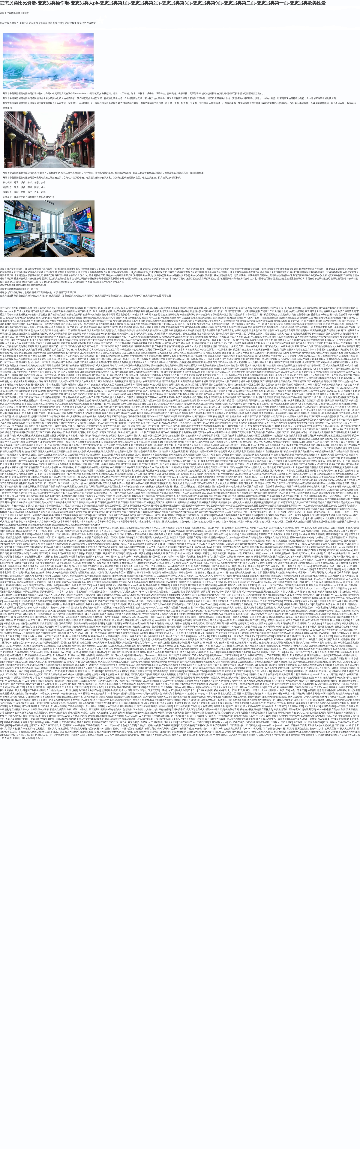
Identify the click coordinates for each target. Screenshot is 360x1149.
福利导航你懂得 (132, 703)
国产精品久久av (146, 467)
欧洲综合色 (250, 544)
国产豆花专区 (7, 429)
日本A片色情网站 (64, 719)
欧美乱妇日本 (313, 454)
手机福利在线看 (70, 340)
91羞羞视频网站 (188, 314)
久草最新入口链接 (98, 419)
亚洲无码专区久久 (307, 419)
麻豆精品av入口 (36, 394)
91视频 (268, 693)
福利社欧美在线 (26, 483)
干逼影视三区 (299, 381)
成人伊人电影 (74, 563)
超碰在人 (254, 575)
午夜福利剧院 (114, 652)
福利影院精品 (72, 429)
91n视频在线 (261, 665)
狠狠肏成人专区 (222, 731)
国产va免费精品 (263, 356)
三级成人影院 (79, 451)
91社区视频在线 (186, 416)
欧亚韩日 (24, 719)
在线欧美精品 (241, 330)
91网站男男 (156, 722)
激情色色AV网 (315, 722)
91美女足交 (324, 731)
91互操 (58, 671)
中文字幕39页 (233, 604)
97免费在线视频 (62, 696)
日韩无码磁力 (238, 559)
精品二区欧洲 (111, 537)
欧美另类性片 (300, 343)
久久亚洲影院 (213, 470)
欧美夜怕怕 (197, 540)
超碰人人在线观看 (19, 671)
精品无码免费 (191, 403)
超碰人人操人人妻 (89, 588)
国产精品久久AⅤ (203, 547)
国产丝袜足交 (266, 709)
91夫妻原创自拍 (346, 349)
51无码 (100, 572)
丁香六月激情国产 (161, 403)
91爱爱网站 (130, 572)
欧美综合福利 (303, 314)
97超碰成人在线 (179, 690)
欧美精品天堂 (226, 445)
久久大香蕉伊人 (210, 598)
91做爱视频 (113, 633)
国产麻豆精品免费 (122, 438)
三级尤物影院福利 (12, 451)
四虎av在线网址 (288, 677)
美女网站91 (117, 620)
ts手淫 (325, 655)
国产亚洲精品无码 (168, 324)
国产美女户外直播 (12, 448)
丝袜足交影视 (342, 620)
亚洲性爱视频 (128, 610)
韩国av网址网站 (54, 604)
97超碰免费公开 (347, 645)
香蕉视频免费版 (285, 458)
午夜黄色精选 (290, 665)
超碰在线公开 (17, 575)
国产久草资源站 (300, 378)
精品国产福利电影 (175, 346)
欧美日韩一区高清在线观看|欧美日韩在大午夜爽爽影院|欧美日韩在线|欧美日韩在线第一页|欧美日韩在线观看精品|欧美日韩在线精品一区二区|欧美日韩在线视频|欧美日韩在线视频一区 (112, 515)
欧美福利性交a (261, 550)
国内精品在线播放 (204, 368)
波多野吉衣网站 (287, 330)
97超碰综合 (278, 544)
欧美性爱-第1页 (106, 308)
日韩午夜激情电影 (130, 486)
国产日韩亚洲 (229, 426)
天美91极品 (13, 626)
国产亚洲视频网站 (24, 445)
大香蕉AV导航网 (285, 588)
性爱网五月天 (129, 563)
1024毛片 (94, 665)
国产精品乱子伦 (107, 677)
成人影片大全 (296, 375)
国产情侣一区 (42, 687)
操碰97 (182, 582)
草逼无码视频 (317, 534)
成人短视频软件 (94, 454)
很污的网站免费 (92, 435)
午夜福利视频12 (352, 426)
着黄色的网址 (100, 458)
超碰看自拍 (117, 626)
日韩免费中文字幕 (203, 413)
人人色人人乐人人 (204, 575)
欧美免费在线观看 (136, 394)
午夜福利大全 (23, 384)
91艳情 (51, 719)
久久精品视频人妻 (209, 464)
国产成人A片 (193, 604)
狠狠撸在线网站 (251, 684)
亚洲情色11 (287, 614)
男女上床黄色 (234, 636)
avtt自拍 (22, 595)
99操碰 (66, 604)
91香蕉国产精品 (327, 477)
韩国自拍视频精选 (340, 703)
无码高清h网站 (327, 620)
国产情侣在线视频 (28, 407)
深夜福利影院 (236, 483)
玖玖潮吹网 (28, 658)
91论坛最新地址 (159, 566)
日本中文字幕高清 (293, 429)
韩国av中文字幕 (304, 681)
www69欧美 (323, 719)
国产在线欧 (237, 731)
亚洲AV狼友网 (209, 585)
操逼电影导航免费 (263, 556)
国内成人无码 (266, 378)
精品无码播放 (221, 403)
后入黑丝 (209, 531)
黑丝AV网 (127, 652)
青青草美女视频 (207, 668)
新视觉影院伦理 (231, 321)
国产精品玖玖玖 (294, 626)
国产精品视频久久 (65, 419)
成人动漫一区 (332, 387)
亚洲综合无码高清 (210, 445)
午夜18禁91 (73, 709)
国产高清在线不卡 (285, 394)
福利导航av (157, 645)
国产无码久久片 (278, 470)
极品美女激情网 (58, 709)
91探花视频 (224, 649)
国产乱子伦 (117, 703)
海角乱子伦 (291, 572)
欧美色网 (321, 696)
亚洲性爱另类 (235, 563)
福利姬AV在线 (216, 655)
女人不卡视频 (257, 445)
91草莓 (160, 547)
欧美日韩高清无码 (347, 311)
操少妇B (219, 591)
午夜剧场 (180, 665)
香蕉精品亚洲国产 (264, 661)
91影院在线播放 (97, 337)
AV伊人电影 (98, 585)
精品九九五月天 (111, 349)
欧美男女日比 (14, 454)
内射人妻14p (182, 598)
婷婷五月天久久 (157, 636)
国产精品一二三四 (255, 324)
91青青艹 (237, 540)
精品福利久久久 (106, 372)
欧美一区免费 (62, 407)
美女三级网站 (338, 464)
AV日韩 (255, 671)
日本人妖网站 (93, 343)
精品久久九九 (173, 636)
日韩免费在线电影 (127, 330)
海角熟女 (313, 639)
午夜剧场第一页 (178, 696)
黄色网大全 (178, 712)
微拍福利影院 (233, 378)
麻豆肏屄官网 (51, 381)
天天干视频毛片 (48, 591)
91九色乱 (60, 595)
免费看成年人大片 (129, 387)
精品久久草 (138, 700)
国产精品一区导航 (217, 337)
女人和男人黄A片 (315, 410)
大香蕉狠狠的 (201, 684)
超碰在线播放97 (160, 633)
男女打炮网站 (342, 477)
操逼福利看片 (44, 349)
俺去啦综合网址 (344, 553)
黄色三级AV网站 (312, 416)
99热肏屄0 (55, 687)
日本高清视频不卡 (234, 448)
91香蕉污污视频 (158, 483)
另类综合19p (344, 722)
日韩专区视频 (315, 645)
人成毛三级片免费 (287, 314)
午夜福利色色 (337, 324)
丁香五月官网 (81, 591)
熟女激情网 (47, 540)
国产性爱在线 (207, 639)
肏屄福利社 (163, 642)
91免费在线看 (60, 655)
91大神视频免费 (205, 712)
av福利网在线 (297, 693)
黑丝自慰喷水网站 (284, 413)
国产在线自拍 (306, 346)
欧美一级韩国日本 (32, 716)
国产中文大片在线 (250, 317)
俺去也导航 (115, 595)
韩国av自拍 (135, 614)
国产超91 (254, 620)
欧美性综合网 (12, 480)
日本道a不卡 (151, 550)
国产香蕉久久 (307, 559)
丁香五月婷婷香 (274, 461)
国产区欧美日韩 (47, 464)
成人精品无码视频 (192, 454)
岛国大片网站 (154, 308)
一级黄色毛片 (7, 493)
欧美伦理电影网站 (25, 346)
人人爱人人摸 (162, 579)
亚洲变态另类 (55, 700)
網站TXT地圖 (22, 285)
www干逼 (82, 633)
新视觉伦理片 (256, 340)
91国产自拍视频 (235, 467)
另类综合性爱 (31, 550)
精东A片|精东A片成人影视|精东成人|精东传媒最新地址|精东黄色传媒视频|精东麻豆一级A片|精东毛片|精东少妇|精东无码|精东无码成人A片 (272, 515)
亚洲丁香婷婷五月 (163, 426)
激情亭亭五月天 (39, 700)
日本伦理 (207, 642)
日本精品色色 (133, 559)
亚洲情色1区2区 (8, 569)
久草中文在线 (345, 384)
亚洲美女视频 (234, 317)
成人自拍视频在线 (216, 493)
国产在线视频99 (120, 378)
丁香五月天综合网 (44, 626)
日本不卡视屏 (309, 626)
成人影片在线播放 (37, 458)
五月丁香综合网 (274, 604)
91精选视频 (71, 690)
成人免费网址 (235, 403)
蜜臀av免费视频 (93, 314)
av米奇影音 (173, 661)
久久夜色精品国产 (274, 362)
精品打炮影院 (111, 617)
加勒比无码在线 (305, 317)
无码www (289, 579)
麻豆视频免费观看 (239, 703)
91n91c (86, 706)
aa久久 (65, 575)
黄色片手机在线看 (14, 467)
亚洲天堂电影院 (13, 537)
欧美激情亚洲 (286, 674)
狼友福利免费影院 (14, 330)
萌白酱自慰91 (32, 693)
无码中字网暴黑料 (137, 416)
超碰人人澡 (331, 716)
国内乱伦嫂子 (333, 333)
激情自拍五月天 (29, 451)
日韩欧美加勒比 (315, 486)
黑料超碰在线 (112, 387)
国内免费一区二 (163, 467)
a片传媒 (84, 709)
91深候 (127, 626)
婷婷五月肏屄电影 (191, 700)
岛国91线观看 (208, 537)
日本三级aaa (46, 696)
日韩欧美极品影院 (212, 352)
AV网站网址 (14, 598)
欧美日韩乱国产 (125, 451)
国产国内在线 (327, 400)
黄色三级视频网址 (192, 333)
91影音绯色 (352, 537)
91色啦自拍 (313, 544)
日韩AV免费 (311, 528)
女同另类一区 (347, 410)
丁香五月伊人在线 (187, 423)
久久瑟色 (111, 639)
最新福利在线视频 (150, 311)
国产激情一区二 (322, 423)
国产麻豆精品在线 (159, 591)
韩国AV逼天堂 (244, 693)
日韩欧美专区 (168, 601)
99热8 (310, 537)
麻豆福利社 (150, 728)
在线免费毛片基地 (24, 668)
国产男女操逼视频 (12, 591)
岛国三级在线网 (238, 642)
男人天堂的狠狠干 (37, 630)
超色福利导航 (91, 407)
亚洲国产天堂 (77, 735)
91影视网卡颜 (164, 712)
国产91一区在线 (244, 426)
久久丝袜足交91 (322, 588)
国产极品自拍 (74, 346)
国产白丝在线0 (142, 454)
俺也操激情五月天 (67, 572)
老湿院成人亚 (270, 391)
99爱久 (75, 639)
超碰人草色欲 (125, 547)
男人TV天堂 (222, 681)
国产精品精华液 (332, 330)
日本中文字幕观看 (25, 461)
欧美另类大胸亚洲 (23, 429)
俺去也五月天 (249, 585)
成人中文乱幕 (286, 333)
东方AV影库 (268, 706)
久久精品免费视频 (185, 368)
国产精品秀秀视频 (269, 381)
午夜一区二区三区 (117, 419)
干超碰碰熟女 (67, 387)
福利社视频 (57, 550)
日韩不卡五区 (243, 614)
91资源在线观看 (221, 601)
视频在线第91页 (186, 547)
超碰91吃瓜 (273, 623)
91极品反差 (311, 563)
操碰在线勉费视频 (149, 337)
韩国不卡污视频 (133, 681)
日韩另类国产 (39, 308)
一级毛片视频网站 (133, 480)
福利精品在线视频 (286, 365)
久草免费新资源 (193, 330)
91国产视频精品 (27, 317)
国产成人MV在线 (57, 477)
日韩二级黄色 (114, 684)
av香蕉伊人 (45, 693)
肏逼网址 (328, 610)
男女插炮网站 (136, 356)
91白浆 (307, 668)
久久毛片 (253, 716)
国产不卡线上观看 (175, 429)
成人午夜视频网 (95, 451)
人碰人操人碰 (203, 544)
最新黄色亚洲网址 (203, 601)
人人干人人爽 (280, 607)
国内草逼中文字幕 (236, 595)
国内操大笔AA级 (202, 324)
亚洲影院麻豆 (312, 661)
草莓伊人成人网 (308, 601)
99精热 (201, 693)
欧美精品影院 (280, 321)
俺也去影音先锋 (141, 569)
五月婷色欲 (321, 575)
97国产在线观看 (240, 368)
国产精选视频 (308, 352)
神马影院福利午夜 (109, 665)
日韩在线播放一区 (260, 349)
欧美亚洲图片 (97, 403)
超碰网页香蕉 (194, 362)
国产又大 (52, 728)
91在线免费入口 (250, 636)
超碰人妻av (216, 572)
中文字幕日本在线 (221, 432)
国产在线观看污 (253, 359)
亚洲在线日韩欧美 (350, 458)
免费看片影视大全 (87, 496)
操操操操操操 (322, 445)
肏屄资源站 (179, 668)
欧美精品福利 (199, 470)
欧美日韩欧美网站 (140, 461)
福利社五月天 (337, 735)
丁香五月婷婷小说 (47, 419)
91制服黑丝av (62, 537)
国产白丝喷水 (105, 438)
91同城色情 (312, 671)
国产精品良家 (21, 540)
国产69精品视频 (97, 387)
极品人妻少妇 (343, 582)
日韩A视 (230, 544)
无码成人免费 (109, 483)
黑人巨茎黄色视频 (275, 419)
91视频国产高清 (11, 317)
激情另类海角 (342, 693)
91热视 (63, 544)
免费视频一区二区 (173, 445)
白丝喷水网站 (312, 693)
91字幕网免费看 (331, 337)
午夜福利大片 (328, 368)
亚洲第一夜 (77, 696)
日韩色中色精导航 (287, 712)
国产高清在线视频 (173, 394)
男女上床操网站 (339, 588)
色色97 (38, 738)
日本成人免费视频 (101, 400)
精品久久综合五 (345, 661)
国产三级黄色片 (169, 381)
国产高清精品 (70, 394)
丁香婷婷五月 (252, 314)
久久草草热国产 (139, 582)
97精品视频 (105, 607)
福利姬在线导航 (128, 706)
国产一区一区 (341, 454)
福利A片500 (186, 661)
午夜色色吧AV (322, 703)
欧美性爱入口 (282, 595)
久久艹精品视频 (310, 429)
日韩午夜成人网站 (144, 534)
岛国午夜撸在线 (91, 566)
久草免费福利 (223, 626)
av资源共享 (56, 559)
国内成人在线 (184, 645)
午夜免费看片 (51, 423)
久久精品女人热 (256, 429)
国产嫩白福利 (295, 397)
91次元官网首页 (336, 575)
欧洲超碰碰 (23, 579)
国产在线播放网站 (218, 384)
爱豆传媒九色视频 (255, 598)
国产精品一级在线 (329, 442)
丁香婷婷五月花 (139, 343)
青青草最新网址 (267, 413)
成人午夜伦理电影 (80, 349)
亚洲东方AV (123, 639)
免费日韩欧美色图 (155, 321)
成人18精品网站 (264, 719)
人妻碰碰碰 (111, 636)
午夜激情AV (89, 556)
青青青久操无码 (25, 569)
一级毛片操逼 (119, 493)
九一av (246, 728)
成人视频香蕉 (153, 687)
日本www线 (179, 687)
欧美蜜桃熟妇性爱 (110, 544)
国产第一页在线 (330, 375)
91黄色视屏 (144, 553)
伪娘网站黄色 (155, 693)
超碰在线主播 (291, 419)
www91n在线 (283, 725)
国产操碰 (72, 684)
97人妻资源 (142, 595)
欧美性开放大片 (214, 410)
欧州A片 (167, 693)
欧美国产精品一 (39, 413)
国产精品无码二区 (246, 397)
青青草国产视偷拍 (284, 384)
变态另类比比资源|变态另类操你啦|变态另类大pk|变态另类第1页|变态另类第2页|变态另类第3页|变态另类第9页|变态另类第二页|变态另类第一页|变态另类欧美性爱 (80, 295)
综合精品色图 (144, 645)
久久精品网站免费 (314, 610)
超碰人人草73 (10, 588)
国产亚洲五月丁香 (40, 384)
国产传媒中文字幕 (336, 598)
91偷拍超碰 (303, 658)
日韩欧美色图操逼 (288, 317)
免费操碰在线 (345, 340)
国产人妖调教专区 (206, 569)
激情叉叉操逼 (166, 311)
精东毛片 (235, 547)
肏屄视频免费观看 (178, 658)
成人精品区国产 (348, 387)
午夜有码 (186, 620)
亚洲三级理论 (99, 684)
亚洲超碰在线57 (100, 722)
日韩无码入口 (82, 649)
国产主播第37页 (170, 477)
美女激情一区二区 (278, 410)
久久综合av (329, 553)
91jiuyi (13, 579)
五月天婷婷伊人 (284, 467)
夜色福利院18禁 (221, 416)
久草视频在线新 (254, 333)
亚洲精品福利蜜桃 (51, 397)
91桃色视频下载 (128, 349)
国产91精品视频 (315, 381)
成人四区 (22, 661)
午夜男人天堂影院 (243, 579)
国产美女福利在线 (159, 362)
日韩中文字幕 (242, 528)
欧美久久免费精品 (330, 489)
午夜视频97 (215, 588)
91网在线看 (147, 677)
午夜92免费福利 (167, 397)
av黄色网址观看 (273, 445)
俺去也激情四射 (55, 630)
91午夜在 (273, 528)
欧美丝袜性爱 (33, 556)
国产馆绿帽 (353, 595)
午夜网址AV (124, 582)
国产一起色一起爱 (347, 381)
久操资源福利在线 (303, 674)
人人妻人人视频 (151, 639)
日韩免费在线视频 (51, 324)
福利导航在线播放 (93, 489)
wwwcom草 (45, 550)
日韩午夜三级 (91, 384)
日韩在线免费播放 (89, 372)
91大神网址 (46, 556)
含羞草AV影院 (339, 614)
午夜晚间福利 (307, 483)
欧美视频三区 (302, 387)
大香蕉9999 (206, 706)
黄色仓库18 (170, 645)
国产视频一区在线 (116, 432)
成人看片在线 (18, 496)
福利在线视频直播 (54, 311)
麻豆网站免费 (256, 391)
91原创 (334, 681)
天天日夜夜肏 (135, 630)
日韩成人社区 (129, 598)
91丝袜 (295, 559)
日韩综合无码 (203, 314)
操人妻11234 (102, 556)
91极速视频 (280, 636)
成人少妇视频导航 (58, 333)
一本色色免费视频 (239, 617)
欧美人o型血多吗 (22, 413)
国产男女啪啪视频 (53, 674)
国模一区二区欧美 (329, 403)
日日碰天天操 (172, 413)
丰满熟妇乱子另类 (201, 645)
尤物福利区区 (253, 435)
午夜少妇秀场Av (101, 547)
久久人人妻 (302, 712)
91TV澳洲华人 (113, 591)
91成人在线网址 (232, 719)
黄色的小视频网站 (67, 703)
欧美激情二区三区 (74, 489)
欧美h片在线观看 (153, 419)
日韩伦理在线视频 (51, 575)
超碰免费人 (239, 598)
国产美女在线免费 (84, 381)
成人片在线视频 (8, 607)
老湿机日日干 (215, 407)
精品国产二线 (309, 397)
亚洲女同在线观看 (137, 378)
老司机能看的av (277, 617)
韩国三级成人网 (56, 531)
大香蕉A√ (38, 677)
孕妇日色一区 (305, 432)
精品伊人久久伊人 (26, 607)
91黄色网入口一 (300, 639)
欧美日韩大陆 (323, 324)
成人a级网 (158, 588)
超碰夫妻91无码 (200, 311)
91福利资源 (254, 531)
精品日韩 (174, 728)
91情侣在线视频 (31, 591)
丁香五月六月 (262, 407)
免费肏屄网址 (347, 337)
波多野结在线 (144, 403)
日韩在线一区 (57, 317)
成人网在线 (268, 595)
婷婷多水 (271, 633)
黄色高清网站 (301, 448)
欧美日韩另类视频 (16, 387)
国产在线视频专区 (219, 442)
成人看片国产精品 (254, 458)
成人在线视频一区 (60, 327)
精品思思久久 (41, 712)
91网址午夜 (20, 563)
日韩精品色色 (255, 712)
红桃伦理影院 (241, 716)
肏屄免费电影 (287, 623)
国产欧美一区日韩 (242, 477)
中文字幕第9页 (123, 445)
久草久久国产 (309, 696)
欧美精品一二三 (125, 333)
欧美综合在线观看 (57, 413)
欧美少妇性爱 (189, 483)
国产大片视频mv (104, 356)
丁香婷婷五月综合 (47, 400)
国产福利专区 (91, 308)
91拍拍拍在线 (266, 636)
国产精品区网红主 (269, 314)
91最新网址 (299, 671)
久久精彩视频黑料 (258, 464)
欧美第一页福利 (326, 461)
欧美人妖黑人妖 (174, 483)
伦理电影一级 (73, 477)
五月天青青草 (158, 630)
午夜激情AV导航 (326, 563)
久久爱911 (154, 528)
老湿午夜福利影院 (134, 470)
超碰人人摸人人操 (200, 636)
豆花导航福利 (129, 645)
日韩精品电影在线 (49, 410)
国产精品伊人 (245, 550)
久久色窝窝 (161, 559)
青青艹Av (66, 582)
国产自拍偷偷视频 (195, 531)
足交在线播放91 (200, 321)
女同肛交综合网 (222, 712)
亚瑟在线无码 (264, 483)
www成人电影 (138, 585)
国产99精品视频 (276, 464)
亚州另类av (313, 725)
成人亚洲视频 (345, 375)
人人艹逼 (151, 547)
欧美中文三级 (293, 493)
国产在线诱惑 (121, 372)
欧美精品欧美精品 (124, 473)
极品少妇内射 (228, 352)
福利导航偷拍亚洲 (30, 623)
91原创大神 (86, 547)
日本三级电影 (191, 359)
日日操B (289, 585)
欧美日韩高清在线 (296, 349)
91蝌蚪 (146, 630)
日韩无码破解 (202, 677)
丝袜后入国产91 (16, 687)
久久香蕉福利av (129, 591)
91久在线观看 (332, 652)
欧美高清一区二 (250, 442)
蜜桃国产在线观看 (159, 330)
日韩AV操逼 (77, 677)
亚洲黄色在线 (10, 595)
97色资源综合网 (254, 649)
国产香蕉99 (195, 563)
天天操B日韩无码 (24, 735)
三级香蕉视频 (92, 725)
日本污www (155, 617)
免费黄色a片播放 (305, 423)
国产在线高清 (164, 493)
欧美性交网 (92, 534)
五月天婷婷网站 (123, 343)
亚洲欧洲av (323, 735)
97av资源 (65, 652)
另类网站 (220, 550)
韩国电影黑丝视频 (131, 579)
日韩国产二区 (312, 442)
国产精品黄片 (108, 343)
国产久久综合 (302, 642)
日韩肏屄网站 (118, 575)
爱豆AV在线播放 (298, 537)
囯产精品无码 (222, 333)
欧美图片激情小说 (122, 477)
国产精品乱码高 (142, 451)
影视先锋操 (338, 649)
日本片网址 (295, 595)
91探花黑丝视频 (184, 601)
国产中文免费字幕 (61, 480)
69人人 (165, 696)
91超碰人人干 (234, 553)
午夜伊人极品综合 (254, 658)
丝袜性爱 (132, 722)
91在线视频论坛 (316, 413)
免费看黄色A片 (168, 375)
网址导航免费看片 (184, 684)
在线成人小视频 (50, 467)
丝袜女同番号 (121, 308)
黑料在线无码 (239, 400)
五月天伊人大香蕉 (252, 553)
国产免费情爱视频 (165, 598)
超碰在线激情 (60, 556)
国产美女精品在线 (248, 387)
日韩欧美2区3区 (312, 489)
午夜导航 (217, 665)
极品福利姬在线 (78, 330)
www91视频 (202, 588)
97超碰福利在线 (69, 693)
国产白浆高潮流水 (31, 706)
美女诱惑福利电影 (142, 626)
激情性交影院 (169, 356)
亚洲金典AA (100, 652)
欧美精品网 (9, 531)
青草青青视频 (231, 308)
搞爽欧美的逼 (330, 311)
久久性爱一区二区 (62, 639)
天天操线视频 (169, 617)
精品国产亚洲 (201, 489)
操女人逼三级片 (207, 735)
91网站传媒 (64, 677)
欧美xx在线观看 (266, 486)
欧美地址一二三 (329, 470)
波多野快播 (73, 642)
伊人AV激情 (142, 617)
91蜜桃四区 (66, 725)
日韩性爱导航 (143, 563)
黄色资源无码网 (198, 480)
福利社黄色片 (53, 458)
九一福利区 (275, 550)
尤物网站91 (221, 735)
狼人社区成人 (254, 394)
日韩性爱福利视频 (260, 470)
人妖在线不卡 (266, 454)
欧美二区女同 (117, 470)
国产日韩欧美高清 (278, 426)
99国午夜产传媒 (247, 537)
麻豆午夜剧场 (258, 652)
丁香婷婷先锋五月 (219, 314)
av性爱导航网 (75, 556)
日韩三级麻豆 (243, 671)
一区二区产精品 (276, 585)
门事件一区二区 (317, 365)
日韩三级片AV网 (229, 677)
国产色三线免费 (186, 324)
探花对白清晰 (275, 665)
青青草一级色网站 (295, 617)
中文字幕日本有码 (109, 528)
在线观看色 (286, 598)
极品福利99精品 (239, 394)
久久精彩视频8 (147, 486)
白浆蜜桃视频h (21, 314)
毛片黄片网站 (208, 454)
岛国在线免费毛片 (180, 467)
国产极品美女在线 (348, 413)
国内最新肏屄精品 (197, 696)
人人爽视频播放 (146, 387)
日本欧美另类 (171, 588)
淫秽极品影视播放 (255, 438)
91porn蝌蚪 (322, 709)
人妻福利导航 (35, 372)
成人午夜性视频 (332, 458)
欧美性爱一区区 (121, 696)
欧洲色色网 (11, 630)
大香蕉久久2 (34, 595)
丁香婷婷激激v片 (61, 426)
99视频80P (315, 630)
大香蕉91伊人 (146, 620)
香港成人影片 (140, 333)
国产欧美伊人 (19, 665)
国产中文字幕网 (180, 410)
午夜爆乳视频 (173, 384)
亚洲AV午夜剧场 (33, 575)
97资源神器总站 (22, 620)
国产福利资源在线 (262, 308)
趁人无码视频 (302, 337)
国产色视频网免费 (12, 349)
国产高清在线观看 (255, 372)
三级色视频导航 (219, 438)
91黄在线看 (16, 658)
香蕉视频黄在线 (282, 553)
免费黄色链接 (136, 668)
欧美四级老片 (280, 416)
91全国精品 (341, 563)
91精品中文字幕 (308, 473)
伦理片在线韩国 (295, 416)
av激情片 (86, 563)
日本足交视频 (270, 712)
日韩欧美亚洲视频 (292, 362)
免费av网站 (346, 677)
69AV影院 (138, 709)
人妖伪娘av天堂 (161, 537)
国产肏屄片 (194, 706)
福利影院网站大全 (255, 400)
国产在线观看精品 (344, 473)
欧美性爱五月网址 (139, 636)
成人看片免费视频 (21, 438)
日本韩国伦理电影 (346, 308)
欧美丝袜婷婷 (83, 610)
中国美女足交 (278, 356)
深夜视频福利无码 (304, 687)
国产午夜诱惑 (293, 473)
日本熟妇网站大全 (346, 556)
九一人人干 (68, 579)
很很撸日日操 (203, 378)
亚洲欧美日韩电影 (80, 432)
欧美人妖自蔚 (291, 464)
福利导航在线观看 (167, 458)
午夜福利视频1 (19, 725)
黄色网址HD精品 (188, 391)
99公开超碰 (152, 665)
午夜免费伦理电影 (153, 356)
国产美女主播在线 (89, 362)
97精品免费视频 (149, 352)
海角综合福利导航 (108, 582)
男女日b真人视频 (253, 365)
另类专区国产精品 (249, 486)
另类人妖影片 (106, 477)
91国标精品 (350, 604)
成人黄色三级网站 (105, 365)
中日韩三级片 (81, 687)
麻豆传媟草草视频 (333, 467)
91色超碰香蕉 (45, 649)
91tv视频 (200, 626)
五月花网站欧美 (64, 451)
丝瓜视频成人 (190, 486)
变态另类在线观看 (233, 728)
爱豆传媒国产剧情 (46, 486)
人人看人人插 (222, 483)
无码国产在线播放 (70, 365)
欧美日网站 (164, 550)
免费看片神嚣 (316, 337)
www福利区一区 (72, 528)
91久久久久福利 (35, 340)
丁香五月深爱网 (55, 356)
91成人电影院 (83, 722)
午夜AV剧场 (89, 595)
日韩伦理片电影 (76, 435)
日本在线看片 (264, 403)
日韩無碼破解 (317, 540)
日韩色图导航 (217, 544)
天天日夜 (12, 728)
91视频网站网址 (90, 620)
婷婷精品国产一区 (105, 655)
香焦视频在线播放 (263, 607)
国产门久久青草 (257, 419)
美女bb (334, 719)
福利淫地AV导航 (135, 655)
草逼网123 (303, 572)
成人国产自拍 (304, 480)
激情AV (52, 633)
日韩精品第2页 (237, 454)
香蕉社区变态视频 (150, 368)
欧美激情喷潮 (108, 435)
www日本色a (119, 725)
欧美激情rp (38, 722)
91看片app (211, 693)
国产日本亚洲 (146, 464)
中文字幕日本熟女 (286, 703)
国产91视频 (147, 575)
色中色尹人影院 (166, 649)
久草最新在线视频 (70, 397)
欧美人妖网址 (43, 317)
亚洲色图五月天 (352, 352)
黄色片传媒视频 (201, 566)
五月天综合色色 (119, 416)
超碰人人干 (12, 559)
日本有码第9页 (270, 674)
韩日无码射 (60, 684)
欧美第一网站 (243, 346)
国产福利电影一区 (86, 311)
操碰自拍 (116, 598)
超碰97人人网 (319, 668)
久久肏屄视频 (115, 712)
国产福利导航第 (89, 661)
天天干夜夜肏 (333, 712)
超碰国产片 (34, 725)
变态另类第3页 (164, 352)
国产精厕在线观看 (54, 394)
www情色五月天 (217, 684)
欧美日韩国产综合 (50, 725)
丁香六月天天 (278, 483)
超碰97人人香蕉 (235, 337)
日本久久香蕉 (170, 722)
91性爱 (285, 655)
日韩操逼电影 (295, 649)
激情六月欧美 (267, 343)
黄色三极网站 (269, 337)
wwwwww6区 (161, 677)
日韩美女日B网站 (236, 438)
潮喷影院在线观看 (23, 352)
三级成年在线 (74, 706)
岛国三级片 (276, 575)
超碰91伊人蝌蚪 (307, 547)
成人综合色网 (269, 467)
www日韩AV (43, 559)
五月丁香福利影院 (142, 537)
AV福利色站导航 (150, 614)
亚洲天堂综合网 (193, 585)
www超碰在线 (175, 566)
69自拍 (113, 547)
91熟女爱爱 (241, 566)
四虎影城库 (68, 665)
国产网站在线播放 (51, 365)
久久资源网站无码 (52, 665)
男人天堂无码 (129, 540)
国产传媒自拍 (159, 671)
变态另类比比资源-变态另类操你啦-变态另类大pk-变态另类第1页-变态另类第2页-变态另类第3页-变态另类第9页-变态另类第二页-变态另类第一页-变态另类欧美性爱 (163, 2)
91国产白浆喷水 (351, 700)
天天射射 (259, 563)
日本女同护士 (33, 337)
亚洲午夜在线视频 (140, 483)
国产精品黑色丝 (336, 480)
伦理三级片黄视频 (139, 359)
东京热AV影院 (275, 601)
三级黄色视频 (336, 633)
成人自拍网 (124, 661)
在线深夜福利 (117, 467)
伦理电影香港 (89, 473)
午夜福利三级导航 (257, 655)
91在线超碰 (230, 556)
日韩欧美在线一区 (317, 448)
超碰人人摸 (293, 566)
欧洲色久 (197, 661)
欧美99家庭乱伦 (294, 368)
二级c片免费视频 (289, 445)
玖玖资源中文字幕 (40, 709)
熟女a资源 (77, 566)
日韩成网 (61, 633)
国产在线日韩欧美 (87, 394)
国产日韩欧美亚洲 (130, 464)
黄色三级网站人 (78, 426)
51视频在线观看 (145, 719)
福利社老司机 (350, 655)
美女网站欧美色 (309, 735)
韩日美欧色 (195, 598)
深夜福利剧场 (133, 575)
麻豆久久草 (167, 668)
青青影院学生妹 (187, 588)
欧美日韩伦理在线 (185, 397)
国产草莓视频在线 (225, 569)
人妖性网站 (235, 610)
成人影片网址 (110, 451)
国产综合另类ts (13, 534)
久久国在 (55, 582)
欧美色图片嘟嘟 (8, 461)
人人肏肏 (142, 531)
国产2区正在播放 (251, 384)
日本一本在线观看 (131, 368)
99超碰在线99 (291, 604)
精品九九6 (312, 633)
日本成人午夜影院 (117, 410)
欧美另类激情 (21, 356)
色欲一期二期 (115, 569)
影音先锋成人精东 (47, 598)
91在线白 (260, 630)
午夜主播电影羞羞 (290, 346)
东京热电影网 (193, 464)
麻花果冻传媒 (168, 308)
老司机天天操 (178, 464)
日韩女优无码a (93, 544)
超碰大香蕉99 (200, 630)
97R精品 (302, 544)
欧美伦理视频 (226, 461)
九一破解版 (333, 668)
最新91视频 (319, 700)
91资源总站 (270, 703)
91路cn (189, 559)
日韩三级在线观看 (97, 633)
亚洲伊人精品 (327, 454)
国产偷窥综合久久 (33, 330)
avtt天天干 (192, 665)
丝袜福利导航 (58, 493)
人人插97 (319, 559)
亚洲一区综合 (253, 690)
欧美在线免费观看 (262, 579)
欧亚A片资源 (22, 703)
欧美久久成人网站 (186, 617)
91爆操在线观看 (11, 368)
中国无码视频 (253, 381)
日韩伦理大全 (233, 486)
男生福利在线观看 (40, 321)
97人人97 (152, 642)
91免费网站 (144, 722)
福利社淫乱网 (97, 706)
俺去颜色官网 (232, 709)
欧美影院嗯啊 (311, 308)
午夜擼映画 (120, 601)
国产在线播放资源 (14, 397)
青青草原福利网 (279, 716)
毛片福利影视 (72, 352)
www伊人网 (141, 693)
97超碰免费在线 (317, 550)
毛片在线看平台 (210, 330)
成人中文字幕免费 (136, 419)
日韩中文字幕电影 (248, 534)
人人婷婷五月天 (91, 668)
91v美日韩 (165, 735)
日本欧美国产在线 (301, 553)
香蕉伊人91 (51, 572)
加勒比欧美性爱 (132, 324)
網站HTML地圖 (38, 285)
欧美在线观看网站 (302, 333)
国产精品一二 (100, 391)
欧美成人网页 (191, 735)
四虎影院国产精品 (49, 623)
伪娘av (70, 540)
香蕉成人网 (350, 665)
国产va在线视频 (112, 403)
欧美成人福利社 (144, 349)
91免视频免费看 (238, 601)
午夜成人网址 (257, 346)
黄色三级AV (157, 540)
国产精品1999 (24, 582)
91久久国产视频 (108, 333)
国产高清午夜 (25, 489)
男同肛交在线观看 (129, 633)
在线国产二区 (107, 604)
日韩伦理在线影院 (86, 423)
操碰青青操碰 (39, 352)
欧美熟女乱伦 (35, 365)
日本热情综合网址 (205, 617)
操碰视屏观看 (335, 483)
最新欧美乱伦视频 (246, 407)
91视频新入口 (131, 620)
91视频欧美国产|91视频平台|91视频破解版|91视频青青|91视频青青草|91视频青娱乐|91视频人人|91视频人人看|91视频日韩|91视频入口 (213, 502)
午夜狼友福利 (142, 623)
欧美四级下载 (243, 489)
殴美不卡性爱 (14, 566)
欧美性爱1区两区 (97, 432)
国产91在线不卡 (26, 728)
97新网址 (280, 626)
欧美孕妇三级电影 (138, 375)
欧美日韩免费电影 (348, 403)
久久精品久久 (18, 423)
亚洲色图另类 (46, 566)
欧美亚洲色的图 (259, 677)
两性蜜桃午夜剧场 (197, 658)
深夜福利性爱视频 (251, 343)
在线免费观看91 (245, 661)
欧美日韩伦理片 (175, 365)
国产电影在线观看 (338, 314)
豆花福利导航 (286, 687)
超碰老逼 (153, 731)
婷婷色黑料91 (10, 661)
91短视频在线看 (347, 356)
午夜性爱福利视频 (58, 384)
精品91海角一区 (11, 639)
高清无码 (156, 572)
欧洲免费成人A (237, 416)
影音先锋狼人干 (223, 531)
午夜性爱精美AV (20, 547)
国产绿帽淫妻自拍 (313, 321)
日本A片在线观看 (73, 550)
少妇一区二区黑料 (131, 337)
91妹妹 (200, 719)
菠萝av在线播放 (53, 722)
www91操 (323, 633)
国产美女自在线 (337, 709)
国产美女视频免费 (287, 423)
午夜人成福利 (47, 684)
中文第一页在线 (44, 368)
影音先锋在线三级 (41, 582)
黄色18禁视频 (60, 658)
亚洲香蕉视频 (84, 467)
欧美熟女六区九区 (351, 486)
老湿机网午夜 (125, 537)
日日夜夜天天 (341, 400)
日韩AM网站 (333, 684)
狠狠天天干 (177, 735)
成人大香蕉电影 (330, 630)
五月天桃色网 (71, 731)
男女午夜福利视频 (121, 407)
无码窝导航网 (343, 572)
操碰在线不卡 (96, 442)
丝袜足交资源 (36, 674)
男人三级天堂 (210, 429)
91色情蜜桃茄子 (195, 582)
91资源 (186, 550)
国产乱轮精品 (153, 601)
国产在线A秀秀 (174, 626)
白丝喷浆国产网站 (111, 454)
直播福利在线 (309, 435)
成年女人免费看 (29, 349)
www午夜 (210, 626)
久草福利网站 (316, 572)
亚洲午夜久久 (220, 534)
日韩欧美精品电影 (250, 378)
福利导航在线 (321, 483)
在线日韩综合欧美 (42, 489)
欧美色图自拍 (217, 308)
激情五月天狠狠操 (313, 375)
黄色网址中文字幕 (240, 419)
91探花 (225, 588)
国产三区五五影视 (280, 403)
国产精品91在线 (312, 356)
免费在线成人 (143, 330)
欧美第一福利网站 (154, 445)
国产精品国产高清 (267, 387)
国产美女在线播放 (276, 473)
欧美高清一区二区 (217, 467)
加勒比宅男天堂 (298, 690)
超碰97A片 (297, 582)
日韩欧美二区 (72, 461)
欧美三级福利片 (258, 352)
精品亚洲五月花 (122, 340)
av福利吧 (222, 585)
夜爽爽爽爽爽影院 (9, 489)
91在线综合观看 (98, 693)
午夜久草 (353, 706)
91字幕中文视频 (65, 591)
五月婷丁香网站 (43, 470)
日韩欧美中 (241, 674)
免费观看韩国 (295, 435)
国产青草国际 (234, 311)
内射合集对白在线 (19, 365)
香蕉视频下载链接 (320, 314)
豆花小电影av (240, 687)
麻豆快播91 (145, 633)
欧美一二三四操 (245, 556)
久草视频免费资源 (157, 429)
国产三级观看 (128, 426)
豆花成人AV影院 (264, 731)
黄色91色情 (105, 620)
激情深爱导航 (90, 317)
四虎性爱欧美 (50, 677)
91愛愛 (3, 687)
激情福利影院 (329, 690)
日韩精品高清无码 (25, 473)
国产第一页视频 (290, 432)
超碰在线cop (210, 540)
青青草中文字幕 (134, 391)
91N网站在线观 (58, 706)
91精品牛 (263, 735)
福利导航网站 (249, 403)
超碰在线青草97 (198, 528)
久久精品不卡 (331, 340)
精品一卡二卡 (259, 477)
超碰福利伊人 (9, 321)
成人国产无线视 (316, 458)
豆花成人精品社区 (216, 658)
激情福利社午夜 (104, 321)
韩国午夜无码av (200, 620)
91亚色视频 (166, 687)
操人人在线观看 (348, 728)
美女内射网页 (14, 410)
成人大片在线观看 (260, 489)
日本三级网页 (140, 473)
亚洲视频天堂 (191, 681)
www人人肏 (268, 553)
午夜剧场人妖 (272, 728)
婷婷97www (118, 681)
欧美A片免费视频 (167, 674)
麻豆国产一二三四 (275, 652)
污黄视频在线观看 (258, 368)
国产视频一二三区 (203, 416)
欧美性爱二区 (311, 614)
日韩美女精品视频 (136, 397)
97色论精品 (270, 668)
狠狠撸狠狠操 (58, 473)
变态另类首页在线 (328, 639)
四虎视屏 (138, 728)
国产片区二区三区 (191, 461)
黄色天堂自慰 (114, 486)
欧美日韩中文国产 (111, 413)
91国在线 (96, 671)
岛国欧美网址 (47, 337)
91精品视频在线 (323, 451)
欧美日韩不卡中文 (145, 426)
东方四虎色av (114, 645)
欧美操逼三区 (164, 410)
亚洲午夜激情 (119, 423)
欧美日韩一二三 (150, 317)
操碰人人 (169, 623)
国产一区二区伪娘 (205, 423)
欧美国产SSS (237, 645)
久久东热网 (295, 684)
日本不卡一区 (143, 572)
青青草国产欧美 (322, 569)
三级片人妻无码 (159, 658)
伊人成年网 (304, 534)
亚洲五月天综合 (315, 311)
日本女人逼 (120, 655)
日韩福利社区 (236, 681)
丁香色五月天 (334, 378)
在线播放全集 (127, 454)
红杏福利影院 (86, 458)
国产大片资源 (140, 435)
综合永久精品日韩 (296, 442)
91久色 (60, 598)
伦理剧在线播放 (286, 327)
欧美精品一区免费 (166, 480)
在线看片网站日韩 (119, 400)
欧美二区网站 (151, 458)
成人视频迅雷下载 (89, 531)
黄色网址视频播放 (208, 614)
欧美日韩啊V (74, 658)
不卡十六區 (282, 649)
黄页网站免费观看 (199, 337)
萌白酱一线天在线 (66, 442)
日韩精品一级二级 (188, 572)
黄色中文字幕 (14, 614)
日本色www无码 (127, 617)
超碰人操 (313, 585)
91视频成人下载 (349, 391)
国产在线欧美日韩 (190, 435)
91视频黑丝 (9, 544)
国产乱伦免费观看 (186, 375)
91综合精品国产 (57, 362)
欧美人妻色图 (251, 639)
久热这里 (251, 700)
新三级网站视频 (29, 419)
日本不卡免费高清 (343, 419)
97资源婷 (229, 528)
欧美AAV (161, 681)
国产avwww (232, 550)
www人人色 (177, 575)
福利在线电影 (18, 324)
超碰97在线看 (328, 706)
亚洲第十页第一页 (218, 311)
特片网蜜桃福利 (316, 340)
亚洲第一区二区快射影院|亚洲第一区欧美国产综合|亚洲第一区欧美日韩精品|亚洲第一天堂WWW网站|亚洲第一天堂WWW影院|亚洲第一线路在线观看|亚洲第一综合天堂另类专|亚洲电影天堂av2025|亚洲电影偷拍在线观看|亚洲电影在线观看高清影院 (232, 505)
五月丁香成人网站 (259, 617)
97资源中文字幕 (43, 473)
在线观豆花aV (332, 728)
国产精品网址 (266, 416)
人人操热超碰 (143, 658)
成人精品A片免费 (18, 381)
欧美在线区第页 (29, 448)
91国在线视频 (337, 528)
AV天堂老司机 (287, 528)
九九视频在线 (63, 645)
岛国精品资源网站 (239, 588)
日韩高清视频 (168, 473)
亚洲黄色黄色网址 (283, 661)
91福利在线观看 (11, 610)
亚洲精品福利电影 (35, 496)
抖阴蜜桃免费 (179, 731)
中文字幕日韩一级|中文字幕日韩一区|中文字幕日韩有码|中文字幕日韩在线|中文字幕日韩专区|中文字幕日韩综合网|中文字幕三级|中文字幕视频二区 (91, 521)
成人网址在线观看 (150, 703)
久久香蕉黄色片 (191, 639)
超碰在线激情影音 (74, 614)
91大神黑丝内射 (181, 337)
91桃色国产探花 (335, 658)
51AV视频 (223, 610)
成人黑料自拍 (31, 426)
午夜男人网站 (120, 630)
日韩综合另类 (319, 333)
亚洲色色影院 (302, 728)
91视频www (35, 671)
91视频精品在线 (241, 391)
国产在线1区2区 (88, 356)
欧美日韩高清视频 (73, 317)
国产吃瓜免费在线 (340, 451)
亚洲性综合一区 (139, 438)
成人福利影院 (158, 489)
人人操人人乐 (106, 531)
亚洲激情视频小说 (198, 579)
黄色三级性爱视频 (159, 461)
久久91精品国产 (73, 493)
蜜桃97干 (143, 731)
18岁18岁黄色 (338, 731)
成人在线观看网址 (270, 690)
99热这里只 (26, 610)
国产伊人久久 (104, 681)
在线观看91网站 (258, 633)
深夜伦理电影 (154, 375)
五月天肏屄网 (103, 731)
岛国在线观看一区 (234, 480)
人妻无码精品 (185, 321)
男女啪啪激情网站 (46, 407)
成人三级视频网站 (14, 375)
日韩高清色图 (324, 601)
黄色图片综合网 (119, 588)
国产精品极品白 (29, 454)
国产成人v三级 (223, 394)
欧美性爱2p (192, 614)
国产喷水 (212, 610)
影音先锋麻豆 (80, 623)
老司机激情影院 (24, 531)
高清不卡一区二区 (150, 423)
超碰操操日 (64, 585)
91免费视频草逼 (120, 381)
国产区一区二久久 (157, 556)
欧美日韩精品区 (227, 464)
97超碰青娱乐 (75, 668)
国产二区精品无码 (157, 438)
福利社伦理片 (211, 473)
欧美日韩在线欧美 (235, 413)
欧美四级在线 (49, 330)
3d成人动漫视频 (158, 384)
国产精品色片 (192, 451)
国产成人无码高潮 (56, 308)
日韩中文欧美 (296, 668)
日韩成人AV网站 (28, 636)
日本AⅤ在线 (151, 655)
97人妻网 (185, 636)
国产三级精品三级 (57, 314)
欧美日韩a (35, 703)
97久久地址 (37, 620)
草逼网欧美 (317, 556)
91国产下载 (216, 728)
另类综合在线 (21, 652)
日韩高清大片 (208, 333)
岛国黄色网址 (89, 321)
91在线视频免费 (321, 681)
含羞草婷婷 (178, 693)
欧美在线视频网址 (37, 391)
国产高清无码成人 (98, 410)
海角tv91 (229, 566)
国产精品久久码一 (137, 601)
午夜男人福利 (92, 604)
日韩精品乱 (247, 604)
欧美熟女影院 (158, 327)
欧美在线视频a (273, 477)
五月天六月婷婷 (52, 387)
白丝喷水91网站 (191, 553)
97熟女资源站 (271, 645)
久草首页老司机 (182, 703)
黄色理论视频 (312, 617)
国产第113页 (63, 716)
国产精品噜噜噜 (254, 595)
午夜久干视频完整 (254, 668)
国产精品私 (58, 614)
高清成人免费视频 (122, 362)
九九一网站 (192, 668)
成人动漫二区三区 (290, 372)
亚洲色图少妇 (177, 642)
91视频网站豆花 (126, 693)
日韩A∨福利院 (182, 623)
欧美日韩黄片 (86, 391)
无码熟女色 (254, 725)
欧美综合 (126, 700)
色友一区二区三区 (47, 636)
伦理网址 (275, 722)
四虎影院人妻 (27, 731)
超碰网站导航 (202, 343)
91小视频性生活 (256, 687)
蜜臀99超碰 (33, 563)
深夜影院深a (120, 531)
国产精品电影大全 (152, 696)
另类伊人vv (277, 579)
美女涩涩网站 (193, 731)
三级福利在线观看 (283, 454)
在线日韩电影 (324, 464)
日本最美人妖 (29, 403)
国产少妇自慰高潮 (146, 706)
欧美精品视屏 (72, 391)
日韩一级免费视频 (58, 712)
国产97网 (8, 617)
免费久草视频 (223, 454)
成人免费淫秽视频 (42, 601)
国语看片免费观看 (28, 480)
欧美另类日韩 (270, 340)
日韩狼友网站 (284, 582)
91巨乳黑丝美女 (159, 569)
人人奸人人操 (76, 483)
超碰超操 (210, 633)
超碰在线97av (114, 540)
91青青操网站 (226, 652)
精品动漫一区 (187, 343)
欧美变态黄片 (76, 407)
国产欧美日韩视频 (9, 483)
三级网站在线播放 (73, 630)
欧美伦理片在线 (325, 435)
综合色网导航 (78, 626)
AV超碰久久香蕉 (226, 614)
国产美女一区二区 (291, 477)
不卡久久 (192, 690)
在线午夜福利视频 (139, 340)
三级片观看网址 (238, 324)
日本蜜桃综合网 (328, 617)
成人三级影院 (81, 486)
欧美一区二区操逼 (283, 378)
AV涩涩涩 (233, 534)
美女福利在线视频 (184, 308)
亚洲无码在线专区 (216, 458)
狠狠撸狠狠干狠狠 (192, 394)
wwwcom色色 (279, 547)
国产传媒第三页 (305, 677)
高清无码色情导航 (39, 528)
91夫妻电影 (144, 716)
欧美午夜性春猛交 (40, 438)
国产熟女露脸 (183, 607)
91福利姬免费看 (83, 540)
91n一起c (29, 681)
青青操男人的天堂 (261, 610)
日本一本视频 (261, 569)
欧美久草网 (180, 649)
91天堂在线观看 (301, 467)
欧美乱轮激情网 (43, 346)
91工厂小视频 (39, 531)
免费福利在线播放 (220, 324)
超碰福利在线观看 (40, 416)
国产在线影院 (74, 333)
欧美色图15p (188, 544)
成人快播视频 (149, 681)
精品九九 (22, 696)
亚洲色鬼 (335, 569)
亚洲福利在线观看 (78, 464)
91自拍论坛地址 (321, 317)
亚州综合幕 (343, 716)
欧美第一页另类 (330, 384)
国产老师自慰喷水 (90, 477)
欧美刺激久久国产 (305, 703)
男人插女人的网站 (117, 458)
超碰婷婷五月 (336, 352)
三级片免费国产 (197, 674)
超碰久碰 (61, 563)
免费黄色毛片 (199, 448)
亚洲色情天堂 (53, 359)
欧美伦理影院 (271, 327)
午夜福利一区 (103, 394)
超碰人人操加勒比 (157, 333)
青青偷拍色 (252, 735)
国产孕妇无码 (348, 321)
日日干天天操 (252, 416)
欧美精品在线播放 (311, 438)
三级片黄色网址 (20, 372)
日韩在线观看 (131, 467)
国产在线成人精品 (33, 375)
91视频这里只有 (349, 343)
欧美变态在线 (225, 540)
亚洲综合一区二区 (19, 458)
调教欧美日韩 (12, 432)
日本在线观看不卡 (35, 387)
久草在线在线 (45, 426)
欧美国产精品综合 (94, 537)
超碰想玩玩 (243, 623)
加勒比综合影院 (113, 719)
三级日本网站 (302, 365)
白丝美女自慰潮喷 (173, 372)
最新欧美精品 (144, 413)
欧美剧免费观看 (221, 725)
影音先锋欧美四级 (336, 579)
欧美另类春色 (324, 591)
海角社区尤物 (242, 633)
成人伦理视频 (24, 435)
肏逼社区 (213, 579)
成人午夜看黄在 (352, 480)
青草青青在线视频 (94, 368)
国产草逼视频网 (152, 668)
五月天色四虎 (255, 330)
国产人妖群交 (235, 706)
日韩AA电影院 (205, 690)
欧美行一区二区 (342, 461)
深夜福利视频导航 (150, 324)
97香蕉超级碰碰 (93, 413)
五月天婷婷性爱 (95, 330)
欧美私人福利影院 (45, 403)
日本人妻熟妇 (84, 703)
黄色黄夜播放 (248, 719)
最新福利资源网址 (342, 362)
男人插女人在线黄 (122, 496)
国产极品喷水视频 (236, 381)
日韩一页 (342, 534)
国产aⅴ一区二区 (238, 333)
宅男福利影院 (96, 349)
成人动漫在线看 (87, 352)
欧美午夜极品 (208, 394)
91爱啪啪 (14, 738)
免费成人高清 (104, 416)
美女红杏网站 (23, 544)
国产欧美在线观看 (194, 429)
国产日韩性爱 (179, 352)
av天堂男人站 (340, 585)
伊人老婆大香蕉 (239, 712)
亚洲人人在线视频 (47, 451)
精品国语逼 (265, 547)
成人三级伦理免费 (233, 343)
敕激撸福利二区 (272, 372)
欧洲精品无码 (154, 435)
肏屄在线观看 (64, 553)
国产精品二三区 (266, 311)
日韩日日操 (146, 604)
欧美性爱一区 (61, 681)
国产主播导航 (242, 340)
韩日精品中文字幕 (312, 368)
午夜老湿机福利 (324, 649)
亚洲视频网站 (327, 438)
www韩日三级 (217, 709)
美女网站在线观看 (109, 566)
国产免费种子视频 (223, 391)
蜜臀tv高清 (283, 668)
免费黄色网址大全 (24, 712)
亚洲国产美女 (280, 442)
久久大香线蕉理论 (286, 337)
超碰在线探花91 (88, 642)
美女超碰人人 (210, 661)
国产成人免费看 (22, 311)
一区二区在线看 (106, 346)
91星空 (52, 553)
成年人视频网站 (74, 416)
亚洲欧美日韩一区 (51, 372)
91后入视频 (124, 674)
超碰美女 (333, 687)
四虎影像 (26, 534)
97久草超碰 (103, 550)
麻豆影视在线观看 (235, 458)
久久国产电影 (9, 435)
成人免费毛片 (75, 445)
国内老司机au (127, 534)
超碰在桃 (282, 563)
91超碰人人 (324, 671)
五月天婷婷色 (212, 607)
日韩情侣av (244, 582)
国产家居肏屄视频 (293, 400)
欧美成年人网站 (202, 308)
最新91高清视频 (188, 556)
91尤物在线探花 (88, 731)
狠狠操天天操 (79, 534)
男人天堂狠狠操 (236, 668)
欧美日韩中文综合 (316, 426)
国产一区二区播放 (60, 483)
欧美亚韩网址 (319, 359)
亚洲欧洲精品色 (118, 394)
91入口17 (184, 652)
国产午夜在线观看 (206, 483)
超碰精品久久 (318, 598)
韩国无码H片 (84, 671)
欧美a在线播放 (304, 359)
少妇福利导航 (84, 684)
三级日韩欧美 (172, 314)
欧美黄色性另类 (87, 340)
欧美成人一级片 (279, 566)
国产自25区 (264, 716)
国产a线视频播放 (297, 486)
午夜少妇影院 (312, 620)
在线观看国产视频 (152, 381)
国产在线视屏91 (71, 559)
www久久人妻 (155, 607)
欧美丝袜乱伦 (123, 483)
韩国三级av (125, 528)
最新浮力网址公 (62, 566)
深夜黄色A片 (335, 655)
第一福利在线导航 (180, 716)
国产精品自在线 (154, 477)
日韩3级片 (267, 531)
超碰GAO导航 (59, 601)
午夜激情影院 (250, 448)
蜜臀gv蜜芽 (266, 620)
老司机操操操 (171, 321)
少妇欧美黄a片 (7, 703)
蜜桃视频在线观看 (235, 658)
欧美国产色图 (184, 442)
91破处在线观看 (305, 569)
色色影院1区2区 (58, 642)
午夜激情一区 (300, 722)
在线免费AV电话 (285, 633)
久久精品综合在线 (56, 690)
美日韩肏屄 (190, 712)
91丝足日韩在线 (167, 665)
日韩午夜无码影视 (188, 477)
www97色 (47, 655)
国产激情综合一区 (266, 700)
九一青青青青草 (281, 719)
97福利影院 (269, 649)
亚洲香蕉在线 (182, 480)
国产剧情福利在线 (80, 337)
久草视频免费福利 (337, 607)
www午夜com (268, 725)
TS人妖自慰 (101, 712)
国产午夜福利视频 (318, 378)
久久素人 (30, 687)
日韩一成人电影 (324, 397)
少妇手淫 (22, 630)
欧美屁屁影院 (186, 413)
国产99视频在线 (199, 356)
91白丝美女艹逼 (341, 429)
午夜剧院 (164, 639)
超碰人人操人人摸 (38, 661)
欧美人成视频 (251, 413)
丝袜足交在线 (341, 626)
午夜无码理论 (167, 703)
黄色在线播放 (219, 413)
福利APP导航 (198, 607)
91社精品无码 (139, 642)
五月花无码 (153, 690)
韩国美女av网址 (131, 712)
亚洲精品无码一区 (44, 735)
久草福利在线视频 (98, 486)
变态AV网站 (256, 582)
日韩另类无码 (316, 467)
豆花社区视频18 (42, 668)
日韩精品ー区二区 (336, 696)
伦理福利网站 (257, 362)
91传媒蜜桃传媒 (11, 722)
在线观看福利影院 (288, 480)
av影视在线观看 (79, 480)
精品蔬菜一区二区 (109, 668)
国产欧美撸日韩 (223, 639)
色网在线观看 (294, 696)
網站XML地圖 (7, 285)
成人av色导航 (157, 652)
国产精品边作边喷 (326, 473)
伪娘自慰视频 (105, 696)
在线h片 (67, 674)
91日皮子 (14, 731)
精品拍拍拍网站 (105, 317)
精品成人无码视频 (321, 432)
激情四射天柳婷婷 (114, 716)
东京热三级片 (133, 493)
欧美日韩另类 (177, 403)
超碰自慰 (346, 671)
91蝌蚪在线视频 (157, 359)
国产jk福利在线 (235, 384)
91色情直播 (126, 709)
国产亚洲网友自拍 (9, 407)
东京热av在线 (290, 575)
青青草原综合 (214, 356)
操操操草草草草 (348, 359)
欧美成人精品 (202, 709)
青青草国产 (264, 534)
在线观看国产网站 (76, 454)
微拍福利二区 (63, 330)
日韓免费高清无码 (56, 352)
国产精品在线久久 (134, 550)
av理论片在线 (87, 712)
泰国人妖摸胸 (173, 438)
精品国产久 (119, 559)
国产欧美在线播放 (205, 375)
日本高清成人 (126, 489)
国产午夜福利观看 (168, 725)
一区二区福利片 (104, 423)
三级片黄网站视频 (89, 461)
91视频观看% (113, 610)
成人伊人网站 (64, 636)
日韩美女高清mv (332, 343)
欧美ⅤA (226, 547)
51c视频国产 (267, 559)
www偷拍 (76, 645)
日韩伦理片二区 (209, 700)
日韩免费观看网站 (274, 400)
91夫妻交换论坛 (320, 566)
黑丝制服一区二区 (180, 493)
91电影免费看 (261, 681)
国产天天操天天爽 (99, 649)
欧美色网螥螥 (17, 550)
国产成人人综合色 (192, 445)
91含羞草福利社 (282, 559)
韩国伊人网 (329, 556)
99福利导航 (221, 668)
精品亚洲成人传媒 (87, 572)
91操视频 (136, 496)
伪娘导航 (254, 547)
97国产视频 (332, 550)
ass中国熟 (336, 544)
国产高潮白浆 (232, 493)
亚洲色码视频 (333, 359)
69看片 (185, 563)
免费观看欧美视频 (237, 435)
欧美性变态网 (219, 553)
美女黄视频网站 (242, 362)
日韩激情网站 (44, 327)
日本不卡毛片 (271, 423)
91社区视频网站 (241, 620)
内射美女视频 (75, 321)
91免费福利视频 (278, 349)
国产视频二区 (176, 486)
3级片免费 (24, 528)
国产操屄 (298, 614)
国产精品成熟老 (339, 432)
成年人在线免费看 (180, 387)
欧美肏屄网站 (348, 378)
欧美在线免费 (72, 362)
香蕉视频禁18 (114, 563)
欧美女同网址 (60, 454)
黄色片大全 (16, 684)
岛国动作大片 (147, 579)
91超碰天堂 (325, 614)
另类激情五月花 (207, 681)
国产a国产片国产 (135, 458)
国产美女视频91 (172, 343)
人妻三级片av (200, 610)
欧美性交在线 (345, 687)
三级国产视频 (186, 728)
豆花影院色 (345, 652)
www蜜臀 (227, 620)
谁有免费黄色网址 (294, 356)
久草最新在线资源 (70, 547)
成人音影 (257, 572)
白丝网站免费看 (321, 372)
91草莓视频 (151, 649)
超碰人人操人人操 (244, 607)
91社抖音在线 (42, 731)
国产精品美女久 (272, 346)
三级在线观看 (168, 528)
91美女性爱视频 (81, 403)
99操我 (133, 671)
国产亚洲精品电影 (54, 378)
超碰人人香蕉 (152, 735)
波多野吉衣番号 (321, 394)
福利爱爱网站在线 (19, 553)
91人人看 (350, 579)
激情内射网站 (326, 585)
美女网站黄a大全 (284, 448)
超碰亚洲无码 (308, 709)
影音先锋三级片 (298, 725)
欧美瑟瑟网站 (91, 677)
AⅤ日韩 (318, 677)
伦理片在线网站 (69, 496)
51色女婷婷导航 (51, 588)
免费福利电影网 (198, 387)
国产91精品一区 (222, 419)
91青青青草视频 (184, 448)
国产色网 (201, 671)
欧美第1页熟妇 (350, 483)
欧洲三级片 (48, 671)
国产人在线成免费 (199, 467)
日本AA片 (143, 591)
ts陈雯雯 (70, 649)
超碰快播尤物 (10, 633)
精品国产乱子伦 (207, 687)
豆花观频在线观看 (175, 531)
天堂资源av (111, 674)
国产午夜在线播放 (70, 458)
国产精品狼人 (300, 458)
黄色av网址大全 (218, 378)
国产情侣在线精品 (137, 308)
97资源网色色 (225, 579)
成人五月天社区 (312, 706)
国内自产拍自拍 (128, 413)
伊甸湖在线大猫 (187, 378)
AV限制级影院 (293, 531)
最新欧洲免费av (8, 470)
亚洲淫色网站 (314, 655)
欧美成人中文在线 (83, 719)
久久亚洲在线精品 (103, 381)
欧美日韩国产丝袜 (127, 442)
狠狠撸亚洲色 (23, 362)
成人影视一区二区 (40, 362)
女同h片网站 (36, 547)
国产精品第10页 (271, 330)
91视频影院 (50, 645)
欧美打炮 (270, 540)
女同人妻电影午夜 (23, 493)
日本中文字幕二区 (193, 340)
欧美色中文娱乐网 (335, 604)
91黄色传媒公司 (31, 566)
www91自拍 (319, 674)
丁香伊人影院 (96, 687)
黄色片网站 (41, 633)
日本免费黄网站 (156, 343)
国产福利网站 (260, 493)
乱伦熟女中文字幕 (158, 340)
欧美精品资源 (113, 464)
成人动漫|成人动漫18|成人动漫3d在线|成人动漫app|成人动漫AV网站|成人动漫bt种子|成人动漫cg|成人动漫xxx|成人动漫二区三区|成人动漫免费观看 (238, 521)
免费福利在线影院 (122, 321)
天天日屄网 (259, 604)
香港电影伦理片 (124, 314)
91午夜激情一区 (279, 308)
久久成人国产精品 (222, 400)
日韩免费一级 (250, 483)
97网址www (289, 681)
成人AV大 (72, 633)
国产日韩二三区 (223, 372)
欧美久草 (101, 639)
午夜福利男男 (120, 317)
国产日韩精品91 (242, 445)
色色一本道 (220, 595)
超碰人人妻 (71, 569)
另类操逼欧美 (219, 317)
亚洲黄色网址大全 (218, 722)
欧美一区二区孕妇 (106, 445)
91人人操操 (20, 690)
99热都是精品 (68, 722)
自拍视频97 (121, 677)
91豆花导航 (206, 553)
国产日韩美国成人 (152, 391)
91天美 (201, 633)
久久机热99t (190, 633)
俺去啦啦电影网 (35, 645)
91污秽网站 (331, 534)
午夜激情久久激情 (225, 633)
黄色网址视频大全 (245, 569)
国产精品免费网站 (170, 391)
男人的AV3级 (131, 716)
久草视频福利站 (34, 324)
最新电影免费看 (327, 493)
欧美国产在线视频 (103, 397)
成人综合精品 (241, 473)
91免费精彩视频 (298, 655)
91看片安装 (276, 534)
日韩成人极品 (336, 445)
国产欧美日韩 (154, 473)
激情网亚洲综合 (332, 410)
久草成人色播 (310, 591)
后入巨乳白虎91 (176, 559)
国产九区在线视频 (162, 604)
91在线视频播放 (271, 451)
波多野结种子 (86, 397)
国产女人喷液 (344, 416)
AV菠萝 (348, 633)
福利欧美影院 (26, 432)
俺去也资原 (24, 588)
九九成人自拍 (7, 540)
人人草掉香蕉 (82, 442)
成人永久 (262, 585)
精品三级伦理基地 (119, 429)
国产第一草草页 (211, 340)
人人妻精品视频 (250, 311)
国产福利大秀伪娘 (101, 703)
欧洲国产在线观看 (295, 489)
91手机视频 (128, 623)
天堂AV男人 (308, 595)
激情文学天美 (229, 665)
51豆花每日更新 (296, 563)
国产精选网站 (220, 451)
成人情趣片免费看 (21, 416)
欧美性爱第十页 (194, 352)
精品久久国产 (94, 728)
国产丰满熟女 (138, 445)
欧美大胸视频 (252, 454)
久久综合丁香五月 (279, 537)
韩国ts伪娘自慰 (198, 652)
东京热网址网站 (291, 601)
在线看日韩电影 (181, 426)
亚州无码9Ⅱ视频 (318, 658)
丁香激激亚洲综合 (269, 317)
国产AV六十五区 (155, 416)
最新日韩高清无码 (138, 372)
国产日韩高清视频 (70, 372)
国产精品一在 (242, 464)
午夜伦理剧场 (314, 690)
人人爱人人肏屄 (294, 591)
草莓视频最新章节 (204, 595)
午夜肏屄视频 (156, 623)
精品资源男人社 (317, 387)
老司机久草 (300, 633)
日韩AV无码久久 (76, 438)
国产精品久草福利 (215, 623)
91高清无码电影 (175, 671)
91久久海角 (68, 687)
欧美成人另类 (267, 684)
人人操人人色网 (83, 579)
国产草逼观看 (231, 655)
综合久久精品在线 (70, 588)
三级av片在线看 (88, 639)
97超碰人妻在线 (242, 652)
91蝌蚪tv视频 (317, 642)
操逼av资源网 (129, 719)
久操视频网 (291, 544)
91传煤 (342, 674)
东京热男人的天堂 (308, 731)
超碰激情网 (146, 588)
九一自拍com (196, 716)
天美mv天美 (177, 719)
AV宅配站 (350, 575)
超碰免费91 (323, 528)
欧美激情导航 (280, 709)
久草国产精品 (293, 483)
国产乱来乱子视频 (28, 486)
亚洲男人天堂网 (93, 553)
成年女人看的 (58, 489)
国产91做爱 (288, 630)
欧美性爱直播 (177, 585)
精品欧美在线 (119, 352)
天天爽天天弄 (193, 591)
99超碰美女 (222, 537)
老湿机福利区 (240, 696)
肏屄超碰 (144, 661)
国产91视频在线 (129, 403)
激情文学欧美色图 (53, 340)
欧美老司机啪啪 (348, 668)
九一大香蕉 (300, 579)
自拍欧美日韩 (183, 356)
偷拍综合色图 (262, 722)
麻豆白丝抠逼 (340, 636)
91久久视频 (40, 569)
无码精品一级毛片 (121, 359)
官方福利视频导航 (292, 438)
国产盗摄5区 (274, 614)
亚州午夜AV (295, 709)
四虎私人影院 (128, 595)
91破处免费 (102, 595)
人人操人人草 (317, 652)
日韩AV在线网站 (334, 700)
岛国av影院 (230, 623)
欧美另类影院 (293, 735)
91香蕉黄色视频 (104, 311)
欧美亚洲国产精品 (75, 448)
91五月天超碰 (91, 614)
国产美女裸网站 (306, 451)
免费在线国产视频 (293, 324)
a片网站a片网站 (104, 496)
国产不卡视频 (289, 550)
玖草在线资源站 (92, 575)
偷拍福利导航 (201, 384)
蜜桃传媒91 (176, 639)
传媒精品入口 (216, 321)
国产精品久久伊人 (282, 556)
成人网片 (248, 681)
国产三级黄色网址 (308, 464)
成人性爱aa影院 (66, 381)
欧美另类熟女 (110, 330)
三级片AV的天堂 (200, 655)
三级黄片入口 (76, 327)
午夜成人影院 (143, 442)
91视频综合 (138, 649)
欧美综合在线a (76, 681)
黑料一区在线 (159, 349)
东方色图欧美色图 (342, 407)
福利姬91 (336, 671)
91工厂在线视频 (343, 610)
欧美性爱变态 (290, 534)
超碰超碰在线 (108, 690)
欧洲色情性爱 (253, 559)
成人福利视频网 (83, 617)
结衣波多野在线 (157, 314)
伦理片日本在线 (71, 378)
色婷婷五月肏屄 (240, 531)
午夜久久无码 (56, 528)
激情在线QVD (72, 531)
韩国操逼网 (268, 572)
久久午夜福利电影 (292, 352)
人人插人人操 (151, 709)
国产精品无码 (333, 391)
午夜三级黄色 (215, 489)
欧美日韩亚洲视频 (124, 346)
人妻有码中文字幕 (176, 349)
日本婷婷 (246, 610)
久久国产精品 (216, 556)
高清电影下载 (330, 381)
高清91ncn (173, 556)
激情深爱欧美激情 (265, 397)
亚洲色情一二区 (142, 566)
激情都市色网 (281, 311)
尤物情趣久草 (79, 582)
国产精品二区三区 (101, 375)
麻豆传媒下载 (270, 458)
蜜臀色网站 (302, 550)
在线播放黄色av (94, 426)
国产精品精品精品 (323, 346)
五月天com (305, 566)
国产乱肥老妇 (267, 384)
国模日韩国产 (104, 598)
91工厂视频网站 (137, 665)
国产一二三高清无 (337, 595)
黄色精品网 (73, 712)
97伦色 (96, 690)
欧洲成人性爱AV (258, 623)
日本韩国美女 (187, 489)
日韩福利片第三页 (175, 327)
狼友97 (104, 658)
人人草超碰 (330, 572)
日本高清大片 (325, 429)
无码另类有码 (170, 407)
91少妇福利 (249, 722)
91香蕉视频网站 (175, 340)
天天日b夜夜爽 (104, 642)
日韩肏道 (141, 725)
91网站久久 (73, 655)
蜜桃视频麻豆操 (87, 378)
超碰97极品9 (254, 696)
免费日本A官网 (34, 665)
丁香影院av (40, 585)
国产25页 (43, 553)
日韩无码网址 (27, 738)
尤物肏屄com (345, 550)
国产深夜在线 (152, 397)
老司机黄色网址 (62, 735)
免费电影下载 (105, 362)
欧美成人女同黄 (124, 690)
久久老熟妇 (122, 671)
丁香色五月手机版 (213, 582)
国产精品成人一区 (142, 489)
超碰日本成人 (143, 540)
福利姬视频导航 (338, 317)
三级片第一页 (82, 410)
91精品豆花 (141, 610)
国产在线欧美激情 (167, 317)
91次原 (13, 642)
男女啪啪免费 (156, 407)
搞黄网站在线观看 (65, 486)
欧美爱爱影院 (39, 359)
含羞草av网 (294, 716)
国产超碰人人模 (69, 324)
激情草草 (291, 569)
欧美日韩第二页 (104, 352)
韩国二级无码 (287, 728)
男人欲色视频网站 (155, 394)
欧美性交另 (258, 693)
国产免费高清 (224, 429)
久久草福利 (249, 731)
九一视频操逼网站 (172, 544)
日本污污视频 (205, 665)
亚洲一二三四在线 (159, 451)
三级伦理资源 (133, 352)
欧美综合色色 (98, 636)
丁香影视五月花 (271, 333)
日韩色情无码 (348, 712)
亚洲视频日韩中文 (20, 709)
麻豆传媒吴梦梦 (170, 572)
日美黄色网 (39, 604)
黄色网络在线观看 (147, 448)
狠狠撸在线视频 (261, 426)
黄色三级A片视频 (200, 442)
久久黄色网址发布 (252, 375)
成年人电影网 (117, 324)
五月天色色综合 (71, 356)
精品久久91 (332, 547)
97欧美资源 (105, 626)
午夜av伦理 (71, 598)
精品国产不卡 (183, 458)
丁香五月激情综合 (348, 442)
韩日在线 (71, 610)
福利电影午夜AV (30, 464)
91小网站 (112, 693)
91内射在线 (321, 595)
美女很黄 (131, 725)
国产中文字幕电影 (117, 391)
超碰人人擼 (330, 642)
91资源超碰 (344, 639)
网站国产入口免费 (259, 528)
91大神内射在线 (67, 410)
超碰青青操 (351, 649)
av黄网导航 (268, 626)
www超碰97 (157, 563)
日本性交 (312, 719)
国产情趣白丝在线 (332, 321)
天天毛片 (109, 735)
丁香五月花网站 (315, 343)
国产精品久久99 (343, 725)
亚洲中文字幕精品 (175, 359)
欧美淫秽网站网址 (59, 435)
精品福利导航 (255, 674)
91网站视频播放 (157, 595)
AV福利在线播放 (282, 639)
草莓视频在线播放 (146, 598)
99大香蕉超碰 (91, 696)
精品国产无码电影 (240, 432)
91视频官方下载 (140, 314)
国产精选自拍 (229, 407)
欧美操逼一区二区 (167, 655)
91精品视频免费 (284, 700)
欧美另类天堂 (139, 477)
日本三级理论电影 (258, 473)
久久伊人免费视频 (40, 642)
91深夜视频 (321, 607)
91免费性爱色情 (350, 559)
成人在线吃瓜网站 (271, 359)
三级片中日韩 (278, 591)
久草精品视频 (44, 639)
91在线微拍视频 (177, 591)
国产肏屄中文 (148, 559)
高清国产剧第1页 (203, 317)
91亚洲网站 (300, 623)
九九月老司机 (187, 595)
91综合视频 (89, 630)
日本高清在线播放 (96, 480)
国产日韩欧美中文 (260, 410)
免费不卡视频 (201, 381)
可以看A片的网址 (28, 327)
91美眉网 (176, 620)
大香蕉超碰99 (7, 712)
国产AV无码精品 (13, 403)
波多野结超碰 (126, 327)
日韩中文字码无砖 (51, 375)
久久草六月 (212, 652)
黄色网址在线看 (350, 467)
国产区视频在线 (152, 432)
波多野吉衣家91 (141, 652)
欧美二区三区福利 (42, 432)
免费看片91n (214, 630)
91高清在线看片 (208, 349)
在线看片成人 (191, 346)
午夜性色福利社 (277, 735)
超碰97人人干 (57, 607)
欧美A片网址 (262, 537)
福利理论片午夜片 (119, 375)
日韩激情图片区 (199, 458)
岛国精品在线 (235, 375)
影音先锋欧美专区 (145, 684)
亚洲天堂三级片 (337, 394)
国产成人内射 (272, 687)
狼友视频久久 (171, 652)
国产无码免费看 (110, 489)
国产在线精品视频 (169, 432)
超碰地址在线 (37, 572)
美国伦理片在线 (339, 423)
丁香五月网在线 (155, 378)
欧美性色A (26, 722)
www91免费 (172, 582)
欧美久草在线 (337, 665)
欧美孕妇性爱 (48, 716)
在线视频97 (292, 731)
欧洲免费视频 (317, 330)
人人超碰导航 (345, 547)
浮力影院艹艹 (302, 652)
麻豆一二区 (55, 534)
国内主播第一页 (151, 470)
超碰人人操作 (209, 563)
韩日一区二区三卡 (317, 579)
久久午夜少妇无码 (124, 365)
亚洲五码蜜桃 (25, 601)
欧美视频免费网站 (40, 333)
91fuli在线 (28, 614)
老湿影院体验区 (337, 537)
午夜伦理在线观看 (35, 378)
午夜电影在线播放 (207, 365)
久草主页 (302, 645)
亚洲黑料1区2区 (46, 537)
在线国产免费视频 (104, 340)
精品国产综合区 (65, 400)
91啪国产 (106, 728)
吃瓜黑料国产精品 (245, 356)
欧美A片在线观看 (309, 531)
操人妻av (290, 652)
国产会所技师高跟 (171, 700)
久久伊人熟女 (314, 623)
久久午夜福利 (138, 321)
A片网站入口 (36, 652)
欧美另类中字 (196, 426)
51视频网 (287, 671)
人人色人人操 (99, 540)
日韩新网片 (165, 731)
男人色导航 (190, 719)
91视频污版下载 (256, 327)
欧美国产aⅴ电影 (90, 346)
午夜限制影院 (40, 610)
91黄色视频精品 (105, 559)
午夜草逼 (216, 547)
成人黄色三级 (10, 604)
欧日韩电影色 (201, 397)
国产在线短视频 (330, 349)
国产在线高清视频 (74, 308)
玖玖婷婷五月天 (317, 712)
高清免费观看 (86, 470)
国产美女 (45, 706)
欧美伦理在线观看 (107, 461)
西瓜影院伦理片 (288, 359)
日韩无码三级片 (16, 681)
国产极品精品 (175, 461)
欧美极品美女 (285, 381)
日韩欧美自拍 (7, 563)
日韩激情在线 (238, 649)
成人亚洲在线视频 (64, 403)
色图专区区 (98, 617)
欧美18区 (284, 690)
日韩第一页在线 (69, 359)
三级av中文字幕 (298, 403)
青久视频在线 (103, 324)
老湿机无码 (253, 566)
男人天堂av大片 (259, 614)
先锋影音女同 (282, 486)
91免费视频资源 (141, 544)
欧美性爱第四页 (209, 362)
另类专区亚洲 (301, 585)
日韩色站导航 (179, 604)
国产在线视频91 (344, 368)
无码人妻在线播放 (171, 435)
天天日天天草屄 (233, 591)
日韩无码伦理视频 (178, 362)
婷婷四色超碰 (123, 687)
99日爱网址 (83, 693)
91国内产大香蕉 (29, 639)
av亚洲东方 (136, 696)
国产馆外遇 (36, 588)
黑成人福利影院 (206, 403)
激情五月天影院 (177, 537)
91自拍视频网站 (121, 356)
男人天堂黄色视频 (16, 442)
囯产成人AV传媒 (237, 735)
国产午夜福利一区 (304, 327)
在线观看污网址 (256, 423)
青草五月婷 (134, 588)
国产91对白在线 (324, 362)
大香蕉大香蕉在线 (50, 544)
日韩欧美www (30, 537)
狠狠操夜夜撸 (133, 311)
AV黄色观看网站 (307, 445)
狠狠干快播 (92, 582)
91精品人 (4, 658)
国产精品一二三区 (277, 368)
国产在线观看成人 (253, 467)
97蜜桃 (9, 620)
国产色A (135, 661)
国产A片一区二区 (196, 410)
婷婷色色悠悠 (153, 585)
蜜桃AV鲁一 (207, 731)
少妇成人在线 (57, 731)
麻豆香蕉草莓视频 (52, 579)
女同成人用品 (219, 359)
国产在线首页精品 (311, 400)
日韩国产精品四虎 (179, 579)
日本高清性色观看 (208, 346)
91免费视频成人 (198, 493)
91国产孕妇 (156, 544)
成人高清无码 (308, 362)
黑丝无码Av (253, 601)
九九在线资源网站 (88, 569)
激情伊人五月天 (286, 340)
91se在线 (170, 610)
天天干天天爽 (176, 633)
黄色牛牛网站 (108, 314)
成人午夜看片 (119, 397)
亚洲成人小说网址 (350, 684)
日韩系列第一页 (87, 365)
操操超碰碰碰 (67, 375)
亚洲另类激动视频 (237, 700)
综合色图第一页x (136, 735)
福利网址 (66, 534)
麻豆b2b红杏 (81, 665)
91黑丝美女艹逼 (71, 700)
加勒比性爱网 (347, 333)
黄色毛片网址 (237, 365)
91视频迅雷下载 (168, 368)
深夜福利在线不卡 (124, 435)
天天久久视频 (180, 706)
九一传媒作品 (99, 563)
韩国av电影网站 (52, 652)
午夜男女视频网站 (101, 467)
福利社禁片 (41, 728)
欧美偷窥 (76, 585)
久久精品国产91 (102, 429)
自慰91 (342, 719)
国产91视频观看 (348, 330)
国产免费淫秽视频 (243, 461)
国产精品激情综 (226, 473)
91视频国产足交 (97, 591)
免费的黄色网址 (48, 563)
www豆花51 (134, 677)
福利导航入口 (27, 626)
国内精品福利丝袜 (339, 372)
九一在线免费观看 (43, 614)
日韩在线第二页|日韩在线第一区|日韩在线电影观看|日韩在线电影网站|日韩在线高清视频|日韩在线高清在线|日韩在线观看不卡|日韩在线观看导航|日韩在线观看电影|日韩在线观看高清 (215, 499)
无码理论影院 (256, 703)
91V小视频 (292, 547)
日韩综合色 (33, 696)
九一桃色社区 (321, 537)
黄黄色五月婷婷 (277, 407)
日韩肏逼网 (115, 700)
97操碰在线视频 (162, 719)
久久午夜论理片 (101, 700)
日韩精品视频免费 (285, 387)
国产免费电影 (37, 311)
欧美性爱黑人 (190, 365)
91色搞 (3, 598)
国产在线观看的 (226, 330)
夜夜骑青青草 (44, 480)
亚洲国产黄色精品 (122, 642)
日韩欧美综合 (229, 410)
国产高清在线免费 (12, 400)
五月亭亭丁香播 (313, 349)
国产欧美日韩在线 (303, 394)
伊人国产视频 (259, 461)
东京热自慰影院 (329, 416)
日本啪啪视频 (40, 617)
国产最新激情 (14, 419)
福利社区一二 (267, 435)
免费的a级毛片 (89, 416)
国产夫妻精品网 (239, 327)
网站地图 (166, 295)
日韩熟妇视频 (131, 731)
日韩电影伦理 (166, 337)
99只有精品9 (112, 709)
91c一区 (12, 696)
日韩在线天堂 (192, 349)
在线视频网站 (70, 311)
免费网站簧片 (128, 684)
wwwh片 (320, 547)
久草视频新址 (246, 493)
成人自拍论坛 (230, 582)
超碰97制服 (124, 585)
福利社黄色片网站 (142, 327)
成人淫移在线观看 (91, 658)
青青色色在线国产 (331, 623)
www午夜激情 (265, 544)
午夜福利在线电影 (183, 311)
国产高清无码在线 (218, 381)
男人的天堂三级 (62, 337)
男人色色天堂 (325, 636)
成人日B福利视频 (56, 610)
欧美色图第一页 (234, 684)
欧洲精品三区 (123, 461)
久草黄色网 (271, 563)
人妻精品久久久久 (140, 362)
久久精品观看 (126, 566)
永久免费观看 (62, 464)
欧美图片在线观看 (61, 343)
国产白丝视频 (269, 365)
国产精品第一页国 (289, 451)
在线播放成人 (150, 480)
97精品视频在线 (33, 655)
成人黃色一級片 (310, 636)
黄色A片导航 (73, 661)
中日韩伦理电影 (74, 473)
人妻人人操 (265, 671)
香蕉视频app (18, 556)
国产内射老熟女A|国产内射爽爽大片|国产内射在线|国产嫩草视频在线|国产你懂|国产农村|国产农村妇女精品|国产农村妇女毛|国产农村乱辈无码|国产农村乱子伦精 (167, 512)
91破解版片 (118, 607)
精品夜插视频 (204, 486)
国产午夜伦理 (159, 346)
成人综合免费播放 (23, 617)
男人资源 (279, 572)
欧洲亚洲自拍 (213, 387)
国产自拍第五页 (240, 575)
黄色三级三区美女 (21, 333)
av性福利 (8, 677)
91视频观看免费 (30, 400)
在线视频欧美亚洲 (21, 477)
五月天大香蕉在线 (254, 645)
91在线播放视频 (179, 534)
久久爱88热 (110, 687)
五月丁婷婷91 (98, 610)
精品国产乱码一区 (334, 426)
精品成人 (215, 677)
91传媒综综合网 (156, 582)
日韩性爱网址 (77, 537)
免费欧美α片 (157, 442)
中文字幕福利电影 (68, 467)
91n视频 (292, 658)
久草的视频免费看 (113, 368)
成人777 (190, 709)
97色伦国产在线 (53, 496)
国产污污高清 (244, 470)
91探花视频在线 (229, 470)
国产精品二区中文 (115, 480)
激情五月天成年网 (23, 677)
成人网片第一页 (216, 528)
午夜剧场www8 (188, 569)
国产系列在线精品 (344, 493)
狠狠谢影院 (281, 696)
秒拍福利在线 (220, 435)
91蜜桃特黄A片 (202, 728)
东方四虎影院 (90, 445)
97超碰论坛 (190, 693)
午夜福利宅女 (17, 655)
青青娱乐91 (127, 556)
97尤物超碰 (60, 540)
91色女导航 (279, 620)
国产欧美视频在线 (328, 308)
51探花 (211, 550)
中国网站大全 (49, 442)
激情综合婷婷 (82, 419)
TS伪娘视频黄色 (347, 681)
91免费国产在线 (102, 470)
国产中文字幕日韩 (332, 486)
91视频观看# (228, 630)
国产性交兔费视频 (336, 448)
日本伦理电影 (105, 407)
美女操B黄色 (172, 595)
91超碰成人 (111, 585)
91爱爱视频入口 (34, 442)
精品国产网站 (322, 352)
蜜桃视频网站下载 (42, 429)
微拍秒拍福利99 (184, 610)
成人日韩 (81, 728)
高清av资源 (120, 735)
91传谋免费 (91, 601)
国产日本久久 (207, 419)
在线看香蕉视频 (27, 559)
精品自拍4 (153, 725)
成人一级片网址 (17, 337)
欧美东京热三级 (171, 378)
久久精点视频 (12, 636)
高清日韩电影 (206, 435)
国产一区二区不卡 (162, 464)
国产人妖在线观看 (190, 419)
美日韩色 (325, 544)
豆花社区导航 (140, 690)
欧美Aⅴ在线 (125, 649)
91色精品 (277, 671)
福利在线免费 (162, 486)
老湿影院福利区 (13, 585)
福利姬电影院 (214, 671)
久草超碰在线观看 (236, 359)
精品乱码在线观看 (143, 346)
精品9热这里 (220, 690)
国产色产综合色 (223, 327)
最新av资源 (113, 534)
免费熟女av (141, 607)
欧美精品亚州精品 (249, 321)
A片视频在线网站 (142, 365)
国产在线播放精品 (215, 448)
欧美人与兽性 (172, 489)
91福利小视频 (23, 572)
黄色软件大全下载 (56, 391)
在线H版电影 (343, 690)
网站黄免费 (193, 649)
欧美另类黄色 (281, 435)
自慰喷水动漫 (325, 407)
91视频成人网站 (36, 381)
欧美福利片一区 (92, 448)
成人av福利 (247, 591)
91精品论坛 (192, 687)
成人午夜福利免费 (166, 448)
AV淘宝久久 (237, 626)
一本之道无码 (133, 423)
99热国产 (107, 553)
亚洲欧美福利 (301, 413)
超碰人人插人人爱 (343, 531)
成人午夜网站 (339, 346)
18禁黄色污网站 (57, 416)
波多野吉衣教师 (92, 327)
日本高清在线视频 (292, 461)
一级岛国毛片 (314, 384)
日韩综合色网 (166, 614)
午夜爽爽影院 (7, 356)
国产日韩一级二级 (118, 722)
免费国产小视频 (277, 489)
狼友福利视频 (70, 671)
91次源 (241, 690)
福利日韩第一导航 (97, 464)
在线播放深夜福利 (93, 483)
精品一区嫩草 (206, 451)
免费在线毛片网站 (61, 349)
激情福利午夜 (207, 591)
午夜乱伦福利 (228, 356)
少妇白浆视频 (278, 610)
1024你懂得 (11, 674)
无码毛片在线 (204, 432)
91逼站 (221, 604)
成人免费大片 (187, 384)
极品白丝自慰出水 (23, 359)
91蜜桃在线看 (7, 652)
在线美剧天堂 (135, 400)
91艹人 (242, 655)
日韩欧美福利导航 (301, 556)
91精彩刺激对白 (174, 333)
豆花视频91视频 (97, 709)
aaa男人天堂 (270, 582)
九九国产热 (331, 674)
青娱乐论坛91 (113, 579)
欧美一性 (299, 528)
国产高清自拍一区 (334, 540)
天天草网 (35, 544)
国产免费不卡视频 (110, 448)
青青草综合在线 (60, 368)
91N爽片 (165, 585)
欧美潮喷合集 (215, 397)
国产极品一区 (218, 486)
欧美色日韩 (319, 604)
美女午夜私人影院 (297, 607)
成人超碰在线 (235, 722)
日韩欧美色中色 (57, 461)
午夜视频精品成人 (105, 473)
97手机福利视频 (62, 626)
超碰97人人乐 (48, 595)
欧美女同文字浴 (319, 480)
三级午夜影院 (185, 722)
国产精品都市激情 (37, 356)
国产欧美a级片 (265, 321)
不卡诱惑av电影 (225, 716)
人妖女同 (113, 649)
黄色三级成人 (184, 407)
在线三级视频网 (188, 400)
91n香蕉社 (123, 636)
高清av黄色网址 (203, 438)
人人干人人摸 (223, 559)
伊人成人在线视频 (87, 598)
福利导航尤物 (222, 423)
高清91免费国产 (13, 464)
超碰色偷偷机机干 (90, 528)
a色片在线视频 (341, 438)
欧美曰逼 (117, 553)
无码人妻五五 (213, 696)
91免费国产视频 (56, 617)
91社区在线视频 (164, 706)
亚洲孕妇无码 (12, 327)
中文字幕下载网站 (238, 423)
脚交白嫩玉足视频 (86, 359)
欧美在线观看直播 (273, 438)
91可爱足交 (343, 642)
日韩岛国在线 (293, 407)
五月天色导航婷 (218, 636)
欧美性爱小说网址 (112, 426)
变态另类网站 (185, 630)
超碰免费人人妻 (162, 534)
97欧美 (55, 693)
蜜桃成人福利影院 (302, 598)
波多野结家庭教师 (298, 311)
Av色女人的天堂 (149, 410)
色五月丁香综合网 (295, 620)
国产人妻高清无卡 (309, 407)
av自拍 (102, 534)
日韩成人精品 (268, 394)
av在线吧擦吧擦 (224, 349)
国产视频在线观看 (272, 432)
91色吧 (263, 601)
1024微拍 (165, 690)
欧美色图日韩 (76, 575)
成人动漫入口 (42, 461)
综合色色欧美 (72, 470)
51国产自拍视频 (231, 572)
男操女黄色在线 (300, 391)
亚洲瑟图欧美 (222, 617)
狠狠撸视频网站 (296, 308)
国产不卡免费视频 (9, 486)
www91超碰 (79, 725)
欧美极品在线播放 (172, 419)
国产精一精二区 (59, 346)
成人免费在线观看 (335, 365)
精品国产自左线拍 (242, 349)
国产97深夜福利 (104, 630)
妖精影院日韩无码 (109, 327)
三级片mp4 (248, 540)
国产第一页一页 (43, 483)
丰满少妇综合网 (306, 575)
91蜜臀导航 (188, 626)
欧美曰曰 (198, 559)
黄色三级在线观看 (124, 384)
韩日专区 (208, 534)
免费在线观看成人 (129, 448)
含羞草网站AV (330, 645)
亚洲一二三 (237, 639)
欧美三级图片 (245, 308)
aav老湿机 (28, 585)
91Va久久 (189, 575)
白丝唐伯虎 (244, 677)
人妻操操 (69, 617)
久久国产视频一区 (25, 470)
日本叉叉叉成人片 (304, 588)
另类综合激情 (220, 706)
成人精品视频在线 (138, 429)
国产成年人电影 (225, 362)
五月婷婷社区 (184, 655)
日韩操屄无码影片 (227, 661)
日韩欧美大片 (43, 607)
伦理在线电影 (207, 372)
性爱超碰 (260, 540)
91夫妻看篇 (75, 620)
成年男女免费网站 (210, 461)
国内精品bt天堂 (113, 337)
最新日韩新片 (28, 343)
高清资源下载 (229, 489)
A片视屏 (227, 575)
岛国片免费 (309, 649)
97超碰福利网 (150, 674)
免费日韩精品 (170, 416)
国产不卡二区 (311, 582)
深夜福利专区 (90, 550)
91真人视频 (347, 623)
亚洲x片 (117, 728)
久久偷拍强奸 (216, 343)
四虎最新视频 (24, 321)
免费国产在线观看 (76, 413)
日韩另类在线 (235, 442)
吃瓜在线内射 (170, 442)
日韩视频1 (265, 575)
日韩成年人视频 (75, 384)
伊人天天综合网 (76, 544)
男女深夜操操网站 (58, 438)
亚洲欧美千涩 (178, 709)
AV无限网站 (14, 706)
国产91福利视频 (205, 400)
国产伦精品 (298, 661)
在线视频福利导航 (67, 728)
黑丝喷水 (123, 665)
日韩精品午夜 (158, 413)
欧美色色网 (179, 614)
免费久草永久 (313, 403)
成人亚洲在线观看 (40, 435)
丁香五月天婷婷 (43, 343)
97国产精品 (169, 607)
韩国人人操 (126, 544)
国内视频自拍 (182, 473)
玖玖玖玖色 (170, 540)
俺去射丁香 (203, 572)
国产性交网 (35, 540)
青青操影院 (121, 604)
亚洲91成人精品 (205, 391)
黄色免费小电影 (91, 607)
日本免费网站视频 (188, 432)
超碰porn (239, 544)
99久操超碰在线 (59, 668)
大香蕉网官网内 (38, 719)
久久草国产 (280, 706)
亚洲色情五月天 (301, 540)
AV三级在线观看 (15, 426)
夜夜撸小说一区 (296, 321)
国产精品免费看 (237, 314)
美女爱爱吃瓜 (158, 626)
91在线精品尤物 (306, 665)
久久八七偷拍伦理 (209, 649)
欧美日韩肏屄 (196, 473)
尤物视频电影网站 (212, 426)
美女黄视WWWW (251, 706)
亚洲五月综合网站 (342, 435)
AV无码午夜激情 (277, 569)
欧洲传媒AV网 (130, 553)
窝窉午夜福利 (284, 391)
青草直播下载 (320, 327)
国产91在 (115, 556)
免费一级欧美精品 (337, 327)
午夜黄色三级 (225, 598)
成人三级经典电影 (237, 451)
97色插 (245, 547)
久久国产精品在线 (253, 626)
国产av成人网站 (340, 601)
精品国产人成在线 (229, 387)
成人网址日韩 (294, 636)
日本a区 (33, 553)
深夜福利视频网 (327, 582)
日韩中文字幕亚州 (317, 391)
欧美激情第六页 (251, 480)
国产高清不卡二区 (309, 493)
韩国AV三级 (115, 658)
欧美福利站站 (331, 413)
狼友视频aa (190, 671)
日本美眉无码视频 (159, 454)
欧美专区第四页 (49, 703)
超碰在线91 (92, 626)
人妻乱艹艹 (273, 677)
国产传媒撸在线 (192, 327)
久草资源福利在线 (161, 716)
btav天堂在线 (112, 706)
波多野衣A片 (98, 674)
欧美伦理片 (279, 731)
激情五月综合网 (140, 528)
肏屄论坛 (128, 569)
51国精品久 (127, 728)
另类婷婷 (112, 661)
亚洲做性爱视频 (254, 451)
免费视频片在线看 (267, 448)
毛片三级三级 (21, 394)
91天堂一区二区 (240, 429)
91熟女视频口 (272, 598)
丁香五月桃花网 (83, 375)
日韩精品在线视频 (40, 477)
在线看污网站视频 (81, 674)
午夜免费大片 (227, 607)
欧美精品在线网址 (76, 314)
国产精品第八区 (18, 645)
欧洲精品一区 (105, 493)
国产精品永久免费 (227, 346)
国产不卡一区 (221, 375)
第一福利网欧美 (159, 365)
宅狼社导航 (52, 585)
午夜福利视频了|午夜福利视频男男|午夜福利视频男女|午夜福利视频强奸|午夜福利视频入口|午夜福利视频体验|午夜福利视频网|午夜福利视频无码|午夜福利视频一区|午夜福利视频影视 (231, 496)
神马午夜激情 (78, 604)
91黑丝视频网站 (284, 540)
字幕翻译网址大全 (68, 423)
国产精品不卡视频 (9, 308)
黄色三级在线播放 (86, 324)
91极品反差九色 (11, 623)
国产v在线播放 (45, 454)
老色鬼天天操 (282, 375)
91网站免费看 (87, 655)
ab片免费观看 (266, 639)
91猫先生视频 (322, 665)
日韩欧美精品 (281, 397)
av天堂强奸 (320, 684)
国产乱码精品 (256, 432)
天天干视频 (351, 709)
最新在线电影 (207, 327)
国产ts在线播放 (103, 359)
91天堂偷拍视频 (141, 384)
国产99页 (23, 674)
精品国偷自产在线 (61, 432)
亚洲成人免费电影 (81, 636)
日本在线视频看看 (309, 477)
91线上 (286, 693)
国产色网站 (286, 722)
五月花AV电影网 (203, 725)
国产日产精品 (242, 352)
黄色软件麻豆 (82, 387)
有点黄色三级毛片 (140, 407)
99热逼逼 (130, 607)
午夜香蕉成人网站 (56, 569)
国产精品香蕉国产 (33, 467)
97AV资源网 (140, 547)
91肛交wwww (320, 687)
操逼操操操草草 (313, 470)
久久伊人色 (248, 563)
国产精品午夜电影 (284, 343)
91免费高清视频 (186, 381)
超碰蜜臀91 (202, 556)
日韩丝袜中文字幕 (274, 429)
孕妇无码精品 (265, 442)
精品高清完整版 (309, 461)
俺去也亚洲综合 (262, 591)
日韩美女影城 (175, 454)
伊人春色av (58, 649)
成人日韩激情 (58, 429)
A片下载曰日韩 (200, 722)
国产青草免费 (299, 454)
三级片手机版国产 (226, 674)
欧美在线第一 (223, 365)
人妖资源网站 (175, 677)
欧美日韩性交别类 (91, 333)
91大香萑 (269, 658)
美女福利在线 (309, 324)
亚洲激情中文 (238, 372)
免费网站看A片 (103, 378)
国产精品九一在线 (152, 400)
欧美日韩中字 (183, 540)
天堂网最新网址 (88, 559)
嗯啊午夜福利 (301, 340)
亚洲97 (311, 607)
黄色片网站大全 (338, 566)
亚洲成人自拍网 (328, 661)
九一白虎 (233, 537)
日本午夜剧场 (217, 566)
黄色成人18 (136, 639)
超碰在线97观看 (106, 601)
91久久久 (187, 566)
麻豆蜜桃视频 (339, 397)
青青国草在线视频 (223, 368)
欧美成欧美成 (58, 448)
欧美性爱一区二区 (277, 493)
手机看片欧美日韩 (59, 321)
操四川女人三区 (106, 384)
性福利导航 (209, 559)
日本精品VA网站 (78, 716)
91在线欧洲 (316, 553)
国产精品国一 (133, 410)
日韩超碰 (106, 575)
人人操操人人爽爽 (245, 630)
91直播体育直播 (77, 368)
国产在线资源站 (60, 445)
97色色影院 (117, 731)
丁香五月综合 (58, 470)
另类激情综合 (135, 381)
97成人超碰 (105, 614)
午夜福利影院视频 (38, 314)
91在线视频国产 (162, 575)
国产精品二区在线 (33, 397)
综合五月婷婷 (205, 359)
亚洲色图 (254, 588)
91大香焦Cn (307, 716)
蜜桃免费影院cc (274, 352)
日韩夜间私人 (300, 384)
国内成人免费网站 (168, 423)
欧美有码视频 (229, 397)
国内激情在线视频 (171, 400)
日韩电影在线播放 (295, 470)
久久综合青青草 (156, 610)
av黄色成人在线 (40, 534)
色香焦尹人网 (158, 553)
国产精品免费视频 (349, 489)
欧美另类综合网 (74, 595)
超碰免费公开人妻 (169, 470)
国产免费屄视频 (90, 493)
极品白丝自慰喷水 (347, 470)
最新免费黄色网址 (207, 477)
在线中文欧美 (187, 438)
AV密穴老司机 (197, 623)
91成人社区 (215, 620)
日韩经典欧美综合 (329, 356)
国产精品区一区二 (297, 410)
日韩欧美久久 (98, 579)
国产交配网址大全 (134, 432)
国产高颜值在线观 (82, 400)
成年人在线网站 (27, 368)
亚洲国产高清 (243, 410)
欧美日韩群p (78, 553)
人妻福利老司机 (113, 623)
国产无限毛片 (134, 317)
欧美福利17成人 (200, 407)
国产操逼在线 (345, 630)
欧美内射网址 (44, 448)
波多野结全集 (306, 372)
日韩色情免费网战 (57, 661)
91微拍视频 (164, 709)
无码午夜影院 (182, 528)
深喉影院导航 (86, 429)
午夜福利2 (5, 709)
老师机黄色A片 (198, 550)
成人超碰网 (245, 572)
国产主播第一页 (155, 372)
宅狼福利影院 (21, 391)
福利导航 (132, 531)
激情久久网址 (268, 375)
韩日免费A (226, 696)
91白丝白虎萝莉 (74, 607)
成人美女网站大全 (274, 324)
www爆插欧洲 (10, 601)
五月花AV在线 (195, 534)
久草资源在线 (129, 658)
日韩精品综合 (326, 531)
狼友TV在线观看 (76, 601)
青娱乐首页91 (25, 604)
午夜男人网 (104, 588)
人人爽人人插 (14, 343)
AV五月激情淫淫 (26, 633)
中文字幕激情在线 (35, 423)
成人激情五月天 (163, 387)
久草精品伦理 (117, 550)
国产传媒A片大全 (156, 531)
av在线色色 (279, 531)
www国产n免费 (273, 630)
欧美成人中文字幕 (220, 645)
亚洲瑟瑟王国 (144, 671)
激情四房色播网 (78, 343)
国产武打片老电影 (215, 480)
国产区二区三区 (227, 340)
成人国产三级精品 (253, 337)
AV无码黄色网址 (325, 419)
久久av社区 (106, 725)
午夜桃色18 (173, 569)
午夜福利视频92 (177, 330)
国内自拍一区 (91, 438)
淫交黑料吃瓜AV (225, 477)
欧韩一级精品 (330, 722)
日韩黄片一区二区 (43, 445)
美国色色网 (289, 642)
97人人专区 (133, 604)
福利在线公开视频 (186, 317)
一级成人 (75, 652)
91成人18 (101, 645)
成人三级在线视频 (297, 426)
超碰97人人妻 (235, 585)
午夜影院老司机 (96, 623)
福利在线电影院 (149, 493)
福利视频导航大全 (346, 617)
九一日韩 (232, 690)
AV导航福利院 (348, 569)
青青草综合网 (110, 442)
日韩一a (218, 575)
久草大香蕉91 (30, 649)
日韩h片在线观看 (18, 340)
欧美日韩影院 (109, 671)
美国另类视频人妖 (191, 372)
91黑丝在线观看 (268, 588)
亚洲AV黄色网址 (52, 547)
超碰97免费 (36, 579)
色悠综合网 (170, 547)
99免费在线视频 (96, 716)
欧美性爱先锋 (140, 556)
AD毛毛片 (222, 563)
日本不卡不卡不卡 (303, 700)
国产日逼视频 (349, 544)
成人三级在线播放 (31, 410)
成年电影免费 (25, 308)
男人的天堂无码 (246, 665)
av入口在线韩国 (221, 642)
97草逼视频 (49, 620)
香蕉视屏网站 (302, 630)
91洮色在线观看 (177, 451)
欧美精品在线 (18, 378)
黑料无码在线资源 (269, 480)
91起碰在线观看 (23, 700)
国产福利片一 (302, 330)
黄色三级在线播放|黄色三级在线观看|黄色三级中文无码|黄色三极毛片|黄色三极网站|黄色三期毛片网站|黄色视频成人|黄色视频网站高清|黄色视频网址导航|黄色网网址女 (221, 509)
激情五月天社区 (172, 563)
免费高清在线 (185, 470)
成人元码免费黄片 (42, 493)
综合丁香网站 (119, 311)
